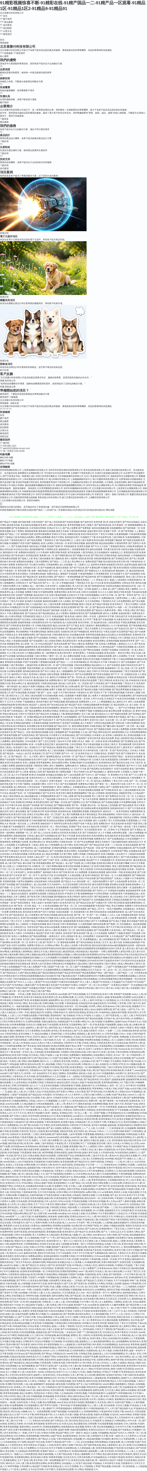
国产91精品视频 (18, 692)
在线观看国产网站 (86, 851)
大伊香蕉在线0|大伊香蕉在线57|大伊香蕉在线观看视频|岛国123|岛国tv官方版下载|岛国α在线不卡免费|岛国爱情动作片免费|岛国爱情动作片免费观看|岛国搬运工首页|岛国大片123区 (73, 976)
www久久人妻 (134, 1094)
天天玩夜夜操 (68, 1292)
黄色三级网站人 (64, 787)
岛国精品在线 (130, 674)
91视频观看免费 (52, 729)
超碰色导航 (23, 1378)
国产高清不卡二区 (51, 942)
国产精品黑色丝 (16, 915)
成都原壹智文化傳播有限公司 (124, 476)
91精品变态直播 (77, 1070)
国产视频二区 (112, 924)
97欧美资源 (98, 1024)
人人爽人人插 (134, 598)
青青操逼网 (115, 997)
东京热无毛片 (69, 1457)
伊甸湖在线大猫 (136, 680)
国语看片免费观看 (13, 909)
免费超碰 (124, 1037)
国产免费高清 (111, 796)
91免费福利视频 (56, 619)
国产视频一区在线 (58, 802)
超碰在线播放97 (120, 1222)
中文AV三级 (23, 1049)
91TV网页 (12, 1335)
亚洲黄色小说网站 (68, 1277)
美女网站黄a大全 (37, 842)
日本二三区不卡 (114, 1311)
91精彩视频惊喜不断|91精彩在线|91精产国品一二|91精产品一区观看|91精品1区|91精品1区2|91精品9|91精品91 (52, 510)
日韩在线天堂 (120, 616)
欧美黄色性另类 (7, 595)
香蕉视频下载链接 (113, 540)
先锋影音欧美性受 (130, 1030)
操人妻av (98, 1149)
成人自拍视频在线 (107, 939)
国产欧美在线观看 (82, 796)
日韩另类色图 (83, 1457)
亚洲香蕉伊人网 (118, 1097)
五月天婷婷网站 (92, 601)
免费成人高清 (86, 765)
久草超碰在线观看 (19, 641)
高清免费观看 (62, 887)
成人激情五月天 (119, 701)
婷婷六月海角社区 (121, 1268)
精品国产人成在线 (37, 705)
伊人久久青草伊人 (73, 1094)
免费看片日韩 (131, 906)
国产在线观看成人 (24, 884)
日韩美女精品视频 (102, 723)
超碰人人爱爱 (119, 1241)
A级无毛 (77, 1241)
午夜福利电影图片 (96, 1393)
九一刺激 (22, 1433)
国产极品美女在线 (120, 762)
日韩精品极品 (42, 1219)
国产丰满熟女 (136, 829)
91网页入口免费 (103, 1094)
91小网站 (79, 1469)
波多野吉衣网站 (45, 577)
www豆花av (62, 1402)
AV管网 (39, 1359)
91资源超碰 (85, 1076)
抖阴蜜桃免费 (38, 1018)
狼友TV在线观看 (50, 1024)
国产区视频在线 (93, 802)
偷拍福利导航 (107, 695)
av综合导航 (135, 1088)
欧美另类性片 (116, 604)
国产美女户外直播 (66, 836)
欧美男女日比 (27, 851)
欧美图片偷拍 (67, 1122)
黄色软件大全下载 (68, 708)
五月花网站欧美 (23, 845)
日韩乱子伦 (61, 1064)
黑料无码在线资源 (98, 912)
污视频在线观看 (116, 1225)
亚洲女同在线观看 (88, 680)
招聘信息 (4, 436)
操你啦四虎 (131, 1347)
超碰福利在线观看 (24, 765)
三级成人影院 (37, 845)
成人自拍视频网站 (120, 1341)
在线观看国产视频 (8, 689)
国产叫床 (7, 1326)
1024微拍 (105, 1439)
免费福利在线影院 (27, 552)
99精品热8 (51, 1262)
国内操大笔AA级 (8, 561)
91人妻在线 (27, 1174)
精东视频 (64, 1137)
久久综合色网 (115, 1183)
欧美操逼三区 (38, 753)
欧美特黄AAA (133, 1366)
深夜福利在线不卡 (118, 808)
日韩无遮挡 (89, 997)
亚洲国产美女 (75, 826)
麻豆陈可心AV (68, 1247)
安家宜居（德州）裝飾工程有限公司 (112, 494)
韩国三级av (90, 1097)
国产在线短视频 (105, 619)
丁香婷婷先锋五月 (17, 540)
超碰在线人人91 (100, 1353)
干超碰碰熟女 (29, 701)
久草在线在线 (33, 787)
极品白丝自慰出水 (109, 634)
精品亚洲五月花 (40, 595)
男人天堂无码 (11, 1375)
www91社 (7, 1265)
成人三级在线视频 (127, 790)
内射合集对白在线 (60, 650)
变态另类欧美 (78, 1381)
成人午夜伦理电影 (13, 616)
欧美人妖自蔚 (9, 878)
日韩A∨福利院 (104, 1146)
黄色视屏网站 (59, 1183)
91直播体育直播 (21, 659)
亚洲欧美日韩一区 (46, 665)
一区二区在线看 (130, 607)
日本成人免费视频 (120, 729)
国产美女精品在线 (55, 705)
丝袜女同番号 (115, 522)
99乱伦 (85, 1338)
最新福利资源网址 (27, 650)
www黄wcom (99, 1235)
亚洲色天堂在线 (47, 1244)
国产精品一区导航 (82, 589)
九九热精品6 (21, 1451)
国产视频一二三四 (108, 1207)
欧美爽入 (88, 1347)
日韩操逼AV (50, 1082)
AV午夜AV (130, 1085)
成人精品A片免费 (26, 686)
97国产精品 (58, 1250)
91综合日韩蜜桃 (42, 1341)
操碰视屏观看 (69, 921)
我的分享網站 (17, 485)
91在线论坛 (108, 1332)
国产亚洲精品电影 (8, 680)
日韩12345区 (9, 1396)
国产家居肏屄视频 (8, 735)
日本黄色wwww (104, 1268)
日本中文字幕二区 (108, 595)
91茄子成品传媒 (83, 1463)
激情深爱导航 (92, 543)
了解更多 (4, 119)
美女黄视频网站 (77, 647)
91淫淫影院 (127, 1369)
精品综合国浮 (63, 1082)
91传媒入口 (139, 1061)
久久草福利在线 (106, 1152)
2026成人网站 (20, 1003)
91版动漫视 (133, 1192)
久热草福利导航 (83, 1344)
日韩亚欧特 (13, 1274)
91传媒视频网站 (39, 1216)
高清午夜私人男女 (98, 1338)
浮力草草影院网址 (84, 1256)
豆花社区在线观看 (74, 1250)
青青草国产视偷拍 (38, 698)
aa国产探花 (55, 1436)
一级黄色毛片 (53, 936)
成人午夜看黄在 (32, 915)
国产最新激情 (49, 772)
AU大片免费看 (72, 1466)
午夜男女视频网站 (24, 881)
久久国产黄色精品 (29, 1347)
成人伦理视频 (22, 808)
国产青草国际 (127, 531)
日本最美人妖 (98, 735)
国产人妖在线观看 (72, 775)
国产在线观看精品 (69, 899)
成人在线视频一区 (68, 564)
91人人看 (82, 1113)
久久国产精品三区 (76, 1183)
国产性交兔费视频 (85, 842)
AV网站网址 (120, 1420)
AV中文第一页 (134, 1420)
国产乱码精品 (46, 805)
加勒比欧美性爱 (85, 558)
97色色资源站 (48, 1091)
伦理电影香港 (116, 893)
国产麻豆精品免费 (22, 817)
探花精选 (130, 1466)
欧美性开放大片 (85, 753)
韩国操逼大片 (91, 1469)
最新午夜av (70, 1046)
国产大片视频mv (138, 628)
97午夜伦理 (24, 1177)
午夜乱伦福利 (109, 631)
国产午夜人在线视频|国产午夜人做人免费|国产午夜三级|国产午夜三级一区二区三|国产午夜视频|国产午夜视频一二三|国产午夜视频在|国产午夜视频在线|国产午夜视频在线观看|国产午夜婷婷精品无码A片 (73, 966)
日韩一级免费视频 (51, 1460)
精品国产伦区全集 (36, 1442)
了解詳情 (4, 141)
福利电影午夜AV (50, 872)
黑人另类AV (84, 1335)
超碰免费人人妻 (95, 1451)
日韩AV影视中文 (73, 1363)
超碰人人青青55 (13, 1171)
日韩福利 (76, 1195)
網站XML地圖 (6, 457)
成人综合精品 (116, 896)
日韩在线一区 (60, 543)
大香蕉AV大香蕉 (8, 1189)
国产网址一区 (55, 1369)
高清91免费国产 (34, 872)
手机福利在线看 (139, 592)
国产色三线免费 (136, 558)
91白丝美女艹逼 (77, 799)
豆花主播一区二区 (113, 720)
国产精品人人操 (15, 1210)
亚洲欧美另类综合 (64, 1049)
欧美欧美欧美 (117, 1070)
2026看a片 (87, 1323)
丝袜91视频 (79, 1387)
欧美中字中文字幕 (135, 1195)
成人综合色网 (40, 884)
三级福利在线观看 (136, 854)
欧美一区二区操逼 (80, 683)
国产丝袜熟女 (124, 1430)
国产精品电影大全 (124, 1408)
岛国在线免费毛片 (100, 881)
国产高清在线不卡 (47, 720)
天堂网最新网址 (31, 1244)
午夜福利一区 (19, 717)
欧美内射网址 (98, 836)
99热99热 (44, 1436)
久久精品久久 (105, 778)
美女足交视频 (61, 1146)
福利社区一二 (109, 811)
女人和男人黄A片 (37, 756)
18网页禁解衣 (34, 1040)
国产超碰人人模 (25, 558)
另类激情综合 (138, 686)
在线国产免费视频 (24, 595)
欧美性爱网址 (54, 1463)
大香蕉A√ (25, 1259)
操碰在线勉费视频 (17, 589)
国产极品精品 (136, 866)
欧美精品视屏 (84, 708)
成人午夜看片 (86, 723)
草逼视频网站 (113, 1378)
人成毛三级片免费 (82, 540)
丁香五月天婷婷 (16, 601)
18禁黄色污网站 (41, 765)
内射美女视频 (127, 549)
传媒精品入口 (116, 552)
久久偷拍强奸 (36, 604)
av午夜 (83, 1137)
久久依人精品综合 (52, 1292)
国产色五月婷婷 (37, 1320)
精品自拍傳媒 (41, 1034)
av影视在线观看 (61, 909)
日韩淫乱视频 (80, 1393)
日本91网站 (81, 1174)
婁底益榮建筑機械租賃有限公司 (40, 485)
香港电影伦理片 (72, 537)
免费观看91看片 (80, 1408)
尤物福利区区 (95, 811)
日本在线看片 (31, 741)
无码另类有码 (138, 744)
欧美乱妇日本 (19, 857)
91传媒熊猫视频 (117, 1134)
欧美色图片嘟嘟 (121, 863)
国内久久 (44, 1061)
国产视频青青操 (75, 1198)
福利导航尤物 (6, 784)
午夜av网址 (36, 1228)
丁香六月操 (138, 1265)
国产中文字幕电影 (127, 708)
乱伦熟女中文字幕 (75, 595)
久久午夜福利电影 (119, 625)
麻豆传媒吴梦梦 (31, 1149)
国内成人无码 (64, 683)
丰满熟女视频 (101, 1326)
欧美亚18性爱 (91, 1119)
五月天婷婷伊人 (54, 884)
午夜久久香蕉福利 (53, 1043)
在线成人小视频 (121, 878)
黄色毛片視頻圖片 (35, 1113)
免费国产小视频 (115, 933)
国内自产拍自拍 (56, 759)
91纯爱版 (70, 1384)
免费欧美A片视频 (37, 1314)
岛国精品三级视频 (105, 677)
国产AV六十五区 (134, 765)
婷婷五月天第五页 (107, 1299)
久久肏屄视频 (137, 1402)
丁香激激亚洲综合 (117, 546)
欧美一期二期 (6, 1420)
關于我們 (4, 418)
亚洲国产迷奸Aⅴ (48, 1451)
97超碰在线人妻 (90, 1219)
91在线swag (95, 1238)
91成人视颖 (55, 1286)
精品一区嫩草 (13, 848)
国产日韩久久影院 (18, 1116)
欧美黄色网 (104, 1381)
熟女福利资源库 (110, 1454)
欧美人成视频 (29, 762)
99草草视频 (13, 1466)
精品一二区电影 (74, 1280)
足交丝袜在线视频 (49, 1085)
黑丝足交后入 (74, 1168)
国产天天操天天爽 (26, 1317)
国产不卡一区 (117, 674)
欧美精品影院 (32, 555)
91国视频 (64, 1399)
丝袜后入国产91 (47, 1265)
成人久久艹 (35, 1085)
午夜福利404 (105, 1411)
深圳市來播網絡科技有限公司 (77, 488)
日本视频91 (38, 1079)
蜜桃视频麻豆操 (40, 680)
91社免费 (59, 1003)
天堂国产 (32, 1277)
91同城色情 (22, 1085)
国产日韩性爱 (12, 625)
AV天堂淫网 (51, 1430)
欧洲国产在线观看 (132, 933)
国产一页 (87, 1024)
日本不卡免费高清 (71, 778)
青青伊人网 (90, 1426)
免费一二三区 (114, 1030)
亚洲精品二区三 (108, 1040)
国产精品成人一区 (131, 930)
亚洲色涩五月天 (138, 1000)
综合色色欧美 (49, 887)
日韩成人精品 (31, 720)
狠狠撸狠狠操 (86, 893)
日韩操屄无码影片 (61, 1097)
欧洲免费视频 (74, 577)
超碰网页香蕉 (31, 647)
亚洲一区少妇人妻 (93, 1396)
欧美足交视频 (123, 1119)
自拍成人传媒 (77, 1082)
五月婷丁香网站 (20, 887)
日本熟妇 (109, 1417)
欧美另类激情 (58, 628)
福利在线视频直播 (100, 528)
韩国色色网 (23, 1335)
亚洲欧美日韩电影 (24, 802)
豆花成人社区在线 (81, 1037)
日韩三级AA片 (93, 1052)
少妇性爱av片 (64, 1451)
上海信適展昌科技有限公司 (35, 479)
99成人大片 (39, 1174)
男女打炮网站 (117, 906)
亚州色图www (17, 1146)
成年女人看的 (51, 930)
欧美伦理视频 (39, 869)
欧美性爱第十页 (27, 625)
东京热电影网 (60, 875)
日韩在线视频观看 (44, 1104)
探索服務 (6, 53)
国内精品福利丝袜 (31, 671)
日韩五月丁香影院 (103, 1329)
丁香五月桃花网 (130, 671)
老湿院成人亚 (128, 711)
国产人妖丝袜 (60, 1366)
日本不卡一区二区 (134, 784)
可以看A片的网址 (37, 564)
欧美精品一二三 (87, 580)
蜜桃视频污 (90, 1402)
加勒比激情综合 (49, 1021)
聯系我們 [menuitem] (6, 34)
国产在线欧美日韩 (35, 811)
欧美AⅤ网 (107, 994)
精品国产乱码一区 (17, 793)
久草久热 (116, 1244)
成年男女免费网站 (24, 869)
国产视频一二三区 (33, 768)
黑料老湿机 (13, 1207)
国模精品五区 (49, 1378)
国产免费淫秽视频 (55, 869)
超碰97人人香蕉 (99, 589)
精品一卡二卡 (38, 906)
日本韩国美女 (29, 933)
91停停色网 (33, 1116)
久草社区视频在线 (103, 1058)
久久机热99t (83, 1207)
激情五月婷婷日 (102, 842)
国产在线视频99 (71, 680)
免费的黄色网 (28, 1359)
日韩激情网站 (52, 564)
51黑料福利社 (94, 1384)
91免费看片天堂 (59, 1186)
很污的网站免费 (88, 808)
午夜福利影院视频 (137, 534)
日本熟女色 (19, 1186)
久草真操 (21, 1189)
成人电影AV (39, 1137)
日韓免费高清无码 (39, 622)
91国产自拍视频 (7, 884)
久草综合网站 (69, 1034)
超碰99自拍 (5, 1055)
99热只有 (133, 1295)
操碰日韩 (48, 1198)
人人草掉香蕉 (33, 823)
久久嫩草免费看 (117, 1305)
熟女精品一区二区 (36, 1387)
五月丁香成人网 (24, 1460)
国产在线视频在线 (49, 836)
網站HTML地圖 (7, 463)
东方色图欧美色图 (11, 750)
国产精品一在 (107, 875)
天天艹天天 (38, 1204)
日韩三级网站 (56, 1149)
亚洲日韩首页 (129, 1067)
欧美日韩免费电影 (111, 741)
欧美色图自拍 (60, 525)
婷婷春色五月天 (47, 1116)
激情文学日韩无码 (46, 1253)
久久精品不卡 (94, 598)
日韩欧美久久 (88, 1064)
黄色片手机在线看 (87, 878)
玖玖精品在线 (121, 1043)
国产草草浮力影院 (44, 1366)
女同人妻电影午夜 (69, 936)
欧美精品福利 (24, 890)
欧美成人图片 (94, 1174)
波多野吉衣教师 (98, 564)
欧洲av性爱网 (57, 1046)
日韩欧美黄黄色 (138, 1308)
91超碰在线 (109, 1149)
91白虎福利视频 (126, 1207)
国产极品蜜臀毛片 (16, 1439)
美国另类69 (49, 1359)
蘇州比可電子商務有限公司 (22, 494)
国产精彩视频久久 (8, 1317)
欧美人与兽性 (15, 933)
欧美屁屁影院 (111, 759)
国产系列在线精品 (84, 942)
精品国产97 (120, 1158)
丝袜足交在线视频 (122, 1058)
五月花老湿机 (32, 1299)
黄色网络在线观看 (51, 839)
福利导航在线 (56, 921)
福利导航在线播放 (84, 930)
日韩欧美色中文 (59, 1012)
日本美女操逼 (54, 1222)
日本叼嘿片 (50, 1469)
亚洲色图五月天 (30, 628)
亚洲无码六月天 (12, 1183)
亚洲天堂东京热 (37, 1006)
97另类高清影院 (51, 1195)
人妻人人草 (60, 1104)
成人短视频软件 (102, 851)
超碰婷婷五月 (15, 628)
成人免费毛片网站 (127, 1326)
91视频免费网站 (19, 1101)
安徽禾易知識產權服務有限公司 (101, 491)
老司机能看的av (43, 1076)
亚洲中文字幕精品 (108, 637)
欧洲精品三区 (87, 866)
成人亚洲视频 (89, 677)
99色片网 (138, 1244)
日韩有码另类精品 (95, 1244)
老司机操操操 (73, 552)
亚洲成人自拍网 (113, 1283)
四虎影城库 (45, 1295)
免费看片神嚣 (31, 592)
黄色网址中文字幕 (119, 775)
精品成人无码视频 (109, 805)
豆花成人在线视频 (49, 1180)
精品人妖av (89, 1009)
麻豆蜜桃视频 (6, 729)
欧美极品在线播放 (54, 775)
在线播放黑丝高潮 (34, 1186)
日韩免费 (92, 1423)
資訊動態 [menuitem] (6, 28)
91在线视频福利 (84, 1390)
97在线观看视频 (7, 1268)
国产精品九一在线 (22, 732)
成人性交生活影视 (69, 1000)
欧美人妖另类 (107, 1052)
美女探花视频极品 (105, 1426)
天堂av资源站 (62, 1375)
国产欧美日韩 (33, 896)
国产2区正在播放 (8, 698)
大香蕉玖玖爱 (14, 1359)
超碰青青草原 (16, 1244)
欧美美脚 (14, 1131)
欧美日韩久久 (97, 1034)
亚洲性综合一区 (38, 817)
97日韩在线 (84, 1125)
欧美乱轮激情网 (68, 607)
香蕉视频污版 (75, 1146)
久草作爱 (121, 1003)
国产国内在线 (42, 735)
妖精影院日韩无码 (115, 564)
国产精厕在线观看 (119, 714)
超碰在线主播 (22, 778)
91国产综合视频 (60, 1058)
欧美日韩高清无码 (89, 534)
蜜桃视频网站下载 (82, 793)
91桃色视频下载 (59, 616)
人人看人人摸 (83, 1180)
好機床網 (4, 494)
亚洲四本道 (134, 1101)
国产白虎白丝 (91, 1228)
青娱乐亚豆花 (38, 994)
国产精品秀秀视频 (120, 689)
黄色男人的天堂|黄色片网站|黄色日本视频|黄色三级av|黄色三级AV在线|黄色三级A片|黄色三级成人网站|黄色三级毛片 (86, 963)
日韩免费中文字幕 (127, 759)
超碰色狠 (111, 1125)
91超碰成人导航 (18, 1180)
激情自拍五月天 (135, 842)
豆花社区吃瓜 (135, 1037)
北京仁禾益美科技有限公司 (97, 476)
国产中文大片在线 (99, 546)
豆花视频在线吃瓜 (116, 1180)
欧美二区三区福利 (134, 799)
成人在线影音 (101, 1064)
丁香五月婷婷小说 (80, 772)
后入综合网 (89, 1375)
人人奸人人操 (113, 915)
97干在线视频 (121, 1110)
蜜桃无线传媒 (84, 1104)
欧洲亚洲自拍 (22, 705)
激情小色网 (116, 1369)
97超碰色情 (39, 1161)
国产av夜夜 (113, 1037)
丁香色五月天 (129, 683)
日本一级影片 (76, 1433)
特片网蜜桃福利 (79, 598)
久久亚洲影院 (38, 890)
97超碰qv (96, 1463)
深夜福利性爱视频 (69, 604)
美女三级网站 (53, 878)
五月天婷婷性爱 (7, 574)
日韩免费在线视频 (8, 558)
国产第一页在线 (74, 677)
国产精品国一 (9, 753)
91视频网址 (38, 1250)
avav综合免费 (11, 1104)
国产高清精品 (134, 714)
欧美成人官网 (9, 1085)
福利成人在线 (85, 1073)
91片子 (45, 1399)
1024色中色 (109, 1018)
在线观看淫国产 (89, 1186)
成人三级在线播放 (56, 750)
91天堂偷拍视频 (50, 695)
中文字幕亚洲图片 (106, 1213)
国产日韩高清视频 (64, 665)
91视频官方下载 (87, 537)
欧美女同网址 (70, 851)
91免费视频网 (16, 1405)
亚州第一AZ (29, 1073)
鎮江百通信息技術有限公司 (75, 497)
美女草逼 (135, 1320)
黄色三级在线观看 (33, 695)
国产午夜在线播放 (129, 857)
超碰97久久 (126, 1378)
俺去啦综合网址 (82, 1314)
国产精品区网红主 (64, 540)
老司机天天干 (18, 1110)
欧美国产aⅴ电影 (114, 607)
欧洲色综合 (92, 1046)
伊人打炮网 (98, 1210)
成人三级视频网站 (65, 671)
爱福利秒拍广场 (57, 1015)
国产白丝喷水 (6, 817)
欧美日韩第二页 (85, 622)
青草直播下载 (24, 570)
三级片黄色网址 (16, 665)
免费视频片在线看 (19, 842)
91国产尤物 (123, 1088)
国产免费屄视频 (132, 936)
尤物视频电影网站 (46, 790)
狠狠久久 (131, 1158)
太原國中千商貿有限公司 (82, 473)
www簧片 (4, 1073)
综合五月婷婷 (137, 637)
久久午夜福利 (42, 552)
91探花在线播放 (56, 1311)
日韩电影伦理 (33, 589)
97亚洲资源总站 (126, 1372)
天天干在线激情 (63, 1253)
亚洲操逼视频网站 (51, 1426)
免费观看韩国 (136, 811)
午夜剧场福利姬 (96, 1408)
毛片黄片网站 (65, 854)
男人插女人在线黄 (69, 945)
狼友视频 (79, 1426)
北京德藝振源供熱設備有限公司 (132, 491)
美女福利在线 (109, 561)
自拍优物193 (114, 1338)
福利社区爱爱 (20, 1277)
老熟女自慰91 (52, 1320)
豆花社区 (114, 1414)
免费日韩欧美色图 (58, 552)
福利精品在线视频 (24, 656)
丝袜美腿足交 (18, 1295)
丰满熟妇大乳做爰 (123, 1265)
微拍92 (30, 1241)
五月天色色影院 (51, 1177)
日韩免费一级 (134, 918)
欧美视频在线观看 (38, 1000)
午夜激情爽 (138, 1338)
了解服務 (13, 397)
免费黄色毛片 (100, 839)
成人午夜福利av (66, 1027)
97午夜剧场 (70, 1378)
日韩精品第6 (61, 1323)
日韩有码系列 (23, 1308)
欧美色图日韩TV (25, 1058)
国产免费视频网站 (138, 619)
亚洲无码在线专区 (124, 860)
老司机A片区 (133, 1073)
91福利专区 (5, 1101)
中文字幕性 (44, 1125)
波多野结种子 (55, 723)
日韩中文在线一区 (135, 1228)
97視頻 (68, 1311)
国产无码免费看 (101, 930)
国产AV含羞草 (23, 1344)
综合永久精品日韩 (90, 826)
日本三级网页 (19, 896)
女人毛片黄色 (123, 1000)
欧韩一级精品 (51, 1113)
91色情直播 (131, 1216)
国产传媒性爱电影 (18, 1040)
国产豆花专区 (49, 793)
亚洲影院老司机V (133, 1116)
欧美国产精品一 (117, 756)
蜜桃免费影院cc (103, 625)
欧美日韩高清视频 (76, 543)
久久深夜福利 (135, 1329)
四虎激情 (86, 1366)
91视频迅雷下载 (108, 659)
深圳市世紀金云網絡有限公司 (100, 485)
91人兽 (90, 1027)
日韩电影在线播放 (116, 890)
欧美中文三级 (35, 942)
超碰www (122, 1107)
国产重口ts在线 (31, 1125)
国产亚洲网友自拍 (129, 741)
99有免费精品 (101, 1442)
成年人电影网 (71, 558)
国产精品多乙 (89, 1280)
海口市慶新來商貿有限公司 (105, 479)
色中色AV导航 (122, 1018)
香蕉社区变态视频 (91, 659)
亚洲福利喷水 (105, 1228)
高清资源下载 (69, 933)
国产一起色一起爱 (49, 692)
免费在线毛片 (16, 1067)
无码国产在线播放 (109, 650)
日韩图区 (64, 1052)
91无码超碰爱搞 (7, 1009)
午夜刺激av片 (87, 1058)
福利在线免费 (99, 924)
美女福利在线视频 (29, 525)
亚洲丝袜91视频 (63, 1158)
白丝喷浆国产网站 (119, 851)
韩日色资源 (13, 1332)
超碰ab (125, 1283)
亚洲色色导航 (9, 1308)
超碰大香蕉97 (90, 1030)
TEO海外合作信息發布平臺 (57, 473)
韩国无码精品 (134, 1107)
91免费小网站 (79, 1021)
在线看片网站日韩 (138, 729)
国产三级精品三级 (8, 537)
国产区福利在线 (99, 1037)
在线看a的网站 (88, 1189)
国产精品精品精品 (46, 613)
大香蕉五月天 (123, 1253)
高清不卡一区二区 (84, 781)
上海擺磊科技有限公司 (81, 482)
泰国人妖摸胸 (71, 817)
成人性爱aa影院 (72, 686)
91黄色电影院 (60, 1198)
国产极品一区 (6, 927)
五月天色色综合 (106, 628)
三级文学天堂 (97, 1155)
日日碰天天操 (98, 759)
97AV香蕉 (54, 1067)
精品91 (6, 1411)
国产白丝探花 (99, 1076)
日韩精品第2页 (93, 854)
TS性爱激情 (25, 1152)
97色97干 (124, 1308)
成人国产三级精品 (116, 589)
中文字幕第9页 (122, 829)
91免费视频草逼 (123, 686)
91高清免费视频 (27, 1332)
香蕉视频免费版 (43, 863)
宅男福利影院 (29, 616)
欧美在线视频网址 (51, 708)
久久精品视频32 (27, 1104)
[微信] (1, 409)
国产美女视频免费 (68, 784)
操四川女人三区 (16, 695)
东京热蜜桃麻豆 (31, 1405)
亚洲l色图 (59, 1268)
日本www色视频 (102, 1256)
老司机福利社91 (79, 1101)
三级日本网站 (40, 656)
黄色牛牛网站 (57, 537)
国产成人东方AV (118, 1195)
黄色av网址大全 (18, 683)
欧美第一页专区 (21, 1052)
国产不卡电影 (102, 1061)
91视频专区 (22, 1070)
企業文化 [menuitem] (6, 31)
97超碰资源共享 (136, 1146)
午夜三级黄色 (56, 933)
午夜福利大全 (82, 692)
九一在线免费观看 (41, 1411)
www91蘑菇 (108, 1384)
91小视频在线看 (134, 1064)
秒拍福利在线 (64, 811)
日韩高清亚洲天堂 (105, 1043)
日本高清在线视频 (102, 869)
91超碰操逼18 (129, 1387)
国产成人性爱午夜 (37, 1213)
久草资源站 (45, 1326)
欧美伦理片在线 (18, 814)
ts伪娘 (108, 1244)
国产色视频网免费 (93, 613)
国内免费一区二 (84, 881)
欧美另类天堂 (68, 903)
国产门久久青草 (136, 775)
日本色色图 (95, 1222)
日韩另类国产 (37, 522)
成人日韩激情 (98, 793)
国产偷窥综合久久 (93, 570)
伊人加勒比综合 (122, 1091)
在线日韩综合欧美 (35, 930)
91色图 (75, 1259)
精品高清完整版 (118, 869)
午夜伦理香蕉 (121, 1052)
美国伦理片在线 (118, 784)
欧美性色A (135, 1341)
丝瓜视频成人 (126, 924)
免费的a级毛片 (72, 765)
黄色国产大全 (80, 1305)
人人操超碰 (141, 1466)
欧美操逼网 (24, 1228)
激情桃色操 (137, 1299)
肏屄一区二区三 (117, 1085)
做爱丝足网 (98, 1390)
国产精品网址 (93, 768)
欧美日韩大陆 (122, 561)
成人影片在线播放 (98, 857)
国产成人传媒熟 (53, 1128)
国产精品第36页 (91, 1079)
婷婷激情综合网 (82, 1155)
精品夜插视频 (139, 924)
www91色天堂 (13, 1289)
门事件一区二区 (54, 656)
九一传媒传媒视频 (20, 1006)
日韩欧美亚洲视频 (125, 647)
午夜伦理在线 (84, 945)
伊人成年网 (137, 1137)
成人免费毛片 (77, 829)
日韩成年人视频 (132, 692)
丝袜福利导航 (102, 936)
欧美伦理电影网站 (52, 607)
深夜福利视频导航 (102, 558)
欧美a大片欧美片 (11, 829)
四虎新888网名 (91, 1411)
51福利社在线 (85, 1204)
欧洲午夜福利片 (55, 1283)
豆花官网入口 (124, 1299)
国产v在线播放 (56, 851)
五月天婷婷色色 (93, 994)
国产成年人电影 (61, 647)
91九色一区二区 (61, 1040)
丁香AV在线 (64, 1405)
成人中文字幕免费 (19, 775)
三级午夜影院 (46, 1143)
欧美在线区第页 (83, 836)
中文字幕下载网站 (22, 784)
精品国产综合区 (85, 729)
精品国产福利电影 (51, 610)
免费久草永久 (78, 741)
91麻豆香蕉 (65, 1195)
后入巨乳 (79, 997)
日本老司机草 (99, 1317)
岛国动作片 (15, 1134)
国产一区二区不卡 (31, 875)
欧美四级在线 (108, 570)
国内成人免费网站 (102, 781)
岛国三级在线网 (35, 1417)
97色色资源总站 (25, 1128)
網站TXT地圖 (6, 460)
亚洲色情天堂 (139, 634)
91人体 (90, 1021)
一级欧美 (92, 1137)
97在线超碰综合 (98, 1457)
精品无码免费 (107, 738)
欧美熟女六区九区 (132, 927)
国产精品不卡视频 (8, 522)
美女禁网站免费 (66, 997)
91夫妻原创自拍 (121, 619)
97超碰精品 (136, 1091)
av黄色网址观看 (119, 832)
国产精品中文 (81, 1232)
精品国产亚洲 (42, 933)
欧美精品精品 (68, 735)
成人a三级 (136, 1335)
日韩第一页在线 (7, 637)
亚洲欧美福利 (76, 762)
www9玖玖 (37, 1426)
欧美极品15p (64, 1262)
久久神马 (32, 1381)
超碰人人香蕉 (58, 1326)
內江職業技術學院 (123, 485)
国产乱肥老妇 (23, 698)
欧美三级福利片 (87, 625)
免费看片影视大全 (35, 945)
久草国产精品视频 (102, 1466)
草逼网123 (55, 1219)
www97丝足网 (61, 1299)
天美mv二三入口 (105, 1131)
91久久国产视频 (72, 580)
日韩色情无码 (52, 1271)
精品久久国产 (47, 1037)
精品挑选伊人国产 (95, 1417)
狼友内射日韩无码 (132, 1140)
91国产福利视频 (58, 1411)
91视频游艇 (76, 1289)
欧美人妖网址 (47, 543)
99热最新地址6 (84, 1378)
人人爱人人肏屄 (86, 1000)
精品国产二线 (122, 726)
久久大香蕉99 (104, 1295)
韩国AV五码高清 (133, 1225)
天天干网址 (96, 1454)
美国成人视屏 (6, 1003)
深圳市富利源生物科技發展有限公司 (65, 470)
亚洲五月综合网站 (35, 814)
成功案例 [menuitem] (6, 25)
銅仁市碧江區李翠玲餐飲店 (44, 476)
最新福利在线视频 (46, 531)
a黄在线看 (60, 1384)
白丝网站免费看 (14, 671)
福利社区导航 (113, 1289)
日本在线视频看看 (86, 906)
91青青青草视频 (85, 839)
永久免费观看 (81, 872)
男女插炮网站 (22, 631)
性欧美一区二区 (135, 1433)
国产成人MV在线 (137, 899)
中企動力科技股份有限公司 (81, 494)
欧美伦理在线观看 (71, 866)
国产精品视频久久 (98, 772)
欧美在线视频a (52, 906)
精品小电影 (76, 1219)
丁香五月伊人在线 (120, 781)
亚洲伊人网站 (133, 1232)
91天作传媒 (29, 1076)
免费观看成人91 (14, 1125)
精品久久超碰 (90, 1433)
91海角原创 (62, 1356)
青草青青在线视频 (37, 659)
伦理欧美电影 (110, 555)
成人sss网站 (74, 1210)
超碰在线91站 (42, 1390)
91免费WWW (6, 1232)
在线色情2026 (85, 1003)
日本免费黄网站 (123, 601)
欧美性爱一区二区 (19, 942)
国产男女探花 (29, 1046)
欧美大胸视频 (107, 854)
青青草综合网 (60, 823)
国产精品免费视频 (37, 936)
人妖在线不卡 (120, 854)
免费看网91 (36, 1259)
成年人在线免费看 (136, 701)
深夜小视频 (49, 1049)
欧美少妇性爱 (76, 918)
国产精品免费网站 (33, 711)
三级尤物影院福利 (119, 842)
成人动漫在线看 (69, 622)
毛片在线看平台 (117, 574)
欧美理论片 (19, 1021)
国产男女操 (74, 1058)
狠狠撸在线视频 (92, 790)
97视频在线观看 (29, 1015)
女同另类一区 (68, 756)
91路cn (33, 1247)
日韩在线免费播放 (82, 665)
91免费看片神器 (35, 1082)
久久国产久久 (64, 1101)
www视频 (22, 1292)
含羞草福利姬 (36, 1195)
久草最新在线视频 (39, 723)
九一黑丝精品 (36, 1049)
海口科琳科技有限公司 (59, 479)
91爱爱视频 (88, 1134)
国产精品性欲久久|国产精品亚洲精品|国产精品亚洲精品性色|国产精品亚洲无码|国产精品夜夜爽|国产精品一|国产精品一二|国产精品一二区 (68, 973)
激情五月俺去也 (91, 1140)
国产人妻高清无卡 (125, 747)
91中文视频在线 (11, 1271)
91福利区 (141, 1076)
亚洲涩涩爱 (125, 1262)
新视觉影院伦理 (131, 552)
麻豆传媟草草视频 (100, 884)
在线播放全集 (135, 851)
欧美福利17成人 (21, 747)
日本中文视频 (132, 1250)
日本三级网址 (22, 586)
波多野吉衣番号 (81, 720)
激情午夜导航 (117, 1359)
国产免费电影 (84, 528)
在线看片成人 (66, 610)
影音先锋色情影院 (59, 1125)
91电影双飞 (98, 1420)
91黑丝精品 (13, 1088)
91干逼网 (21, 1442)
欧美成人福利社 (75, 616)
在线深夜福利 (40, 881)
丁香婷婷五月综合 (69, 729)
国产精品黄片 (78, 601)
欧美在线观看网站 (112, 583)
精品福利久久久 (99, 665)
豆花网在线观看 (32, 1021)
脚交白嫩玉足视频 (24, 637)
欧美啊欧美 (8, 1168)
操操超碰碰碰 (116, 671)
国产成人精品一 (120, 1009)
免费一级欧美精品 (39, 570)
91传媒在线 (39, 1128)
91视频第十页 (138, 1430)
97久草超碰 (111, 1430)
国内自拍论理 (34, 1064)
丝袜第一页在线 (109, 1259)
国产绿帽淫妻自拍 (63, 555)
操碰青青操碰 (24, 622)
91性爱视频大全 (13, 1366)
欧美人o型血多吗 (101, 756)
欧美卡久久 (62, 1372)
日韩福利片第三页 (31, 567)
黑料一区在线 (89, 616)
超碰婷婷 (44, 1149)
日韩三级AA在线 (123, 1006)
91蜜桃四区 (50, 1079)
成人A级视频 (24, 1283)
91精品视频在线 (124, 848)
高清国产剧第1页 (55, 546)
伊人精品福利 (52, 1235)
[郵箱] (7, 409)
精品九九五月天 (43, 616)
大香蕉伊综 (50, 1009)
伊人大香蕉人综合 (32, 1091)
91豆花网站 (91, 1213)
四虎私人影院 (16, 1107)
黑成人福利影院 (122, 738)
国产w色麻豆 (53, 1107)
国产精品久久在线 (46, 1439)
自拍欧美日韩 (67, 631)
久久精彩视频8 (85, 924)
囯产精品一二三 (119, 1286)
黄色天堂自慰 (53, 924)
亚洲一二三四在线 (113, 845)
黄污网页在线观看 (34, 1122)
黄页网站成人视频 (69, 1235)
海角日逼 (36, 1152)
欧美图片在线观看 (33, 601)
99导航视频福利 (63, 1408)
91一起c (115, 1356)
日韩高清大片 (22, 583)
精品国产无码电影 (31, 805)
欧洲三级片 (99, 1308)
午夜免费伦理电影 (37, 631)
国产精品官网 (132, 1305)
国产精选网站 (27, 848)
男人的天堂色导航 (8, 1433)
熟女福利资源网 (126, 1171)
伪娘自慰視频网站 (78, 1430)
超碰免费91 (53, 1000)
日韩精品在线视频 (120, 899)
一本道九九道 (8, 1158)
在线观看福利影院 (115, 912)
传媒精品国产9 (65, 1021)
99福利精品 (19, 1119)
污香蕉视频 (70, 1390)
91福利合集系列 (7, 1079)
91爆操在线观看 (104, 656)
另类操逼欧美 (70, 546)
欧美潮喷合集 (33, 726)
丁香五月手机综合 (22, 1262)
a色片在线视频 (85, 820)
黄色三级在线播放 (42, 558)
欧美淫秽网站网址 (56, 808)
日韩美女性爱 (85, 1317)
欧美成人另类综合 (63, 1110)
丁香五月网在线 (104, 680)
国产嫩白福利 (109, 726)
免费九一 (36, 1140)
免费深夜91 (31, 1439)
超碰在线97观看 (118, 1012)
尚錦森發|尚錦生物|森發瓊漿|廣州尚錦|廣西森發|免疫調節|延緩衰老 (53, 491)
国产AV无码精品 (84, 735)
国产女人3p (81, 1384)
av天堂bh (120, 1149)
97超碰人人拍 (78, 1158)
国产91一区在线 (77, 790)
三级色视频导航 (114, 817)
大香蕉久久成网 (7, 1201)
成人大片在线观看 (98, 933)
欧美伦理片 (133, 1012)
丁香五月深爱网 (90, 628)
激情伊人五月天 (50, 598)
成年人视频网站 (56, 765)
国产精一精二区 (84, 607)
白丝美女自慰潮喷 (17, 668)
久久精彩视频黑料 (122, 875)
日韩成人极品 (33, 836)
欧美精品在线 (120, 677)
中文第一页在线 (135, 656)
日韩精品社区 (59, 1353)
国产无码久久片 (99, 890)
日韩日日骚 (88, 1094)
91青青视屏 (111, 1107)
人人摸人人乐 (14, 1015)
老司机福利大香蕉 (39, 1457)
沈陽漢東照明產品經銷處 (25, 497)
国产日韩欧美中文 (129, 753)
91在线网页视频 (17, 1399)
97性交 (28, 1037)
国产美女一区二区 (68, 906)
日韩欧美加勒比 (98, 927)
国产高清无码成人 (120, 750)
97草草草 (9, 1350)
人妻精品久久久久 (125, 644)
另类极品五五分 (114, 1122)
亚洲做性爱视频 (59, 848)
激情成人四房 (35, 772)
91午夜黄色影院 (76, 1192)
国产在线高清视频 (71, 522)
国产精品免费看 (34, 540)
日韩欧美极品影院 (43, 625)
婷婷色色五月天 (33, 1356)
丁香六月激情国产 (78, 738)
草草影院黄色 (118, 1347)
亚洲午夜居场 (20, 1232)
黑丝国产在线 (131, 1104)
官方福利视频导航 (37, 820)
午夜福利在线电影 (78, 531)
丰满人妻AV (46, 1097)
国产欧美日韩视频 (49, 915)
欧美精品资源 (130, 872)
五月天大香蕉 (10, 1128)
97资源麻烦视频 (78, 1405)
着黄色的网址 (13, 860)
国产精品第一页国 (91, 848)
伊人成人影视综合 (74, 1119)
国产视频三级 (14, 1174)
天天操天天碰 (52, 1018)
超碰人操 (9, 1314)
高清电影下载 (33, 692)
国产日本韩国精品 (63, 1037)
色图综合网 (81, 1247)
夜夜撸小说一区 (47, 555)
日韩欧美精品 (95, 726)
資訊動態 (4, 427)
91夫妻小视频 (71, 1414)
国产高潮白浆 (123, 939)
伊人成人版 (65, 1140)
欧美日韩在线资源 (62, 857)
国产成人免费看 (70, 528)
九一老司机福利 (86, 1329)
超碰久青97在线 (89, 1152)
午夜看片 (129, 1027)
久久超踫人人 (98, 1015)
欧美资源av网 (9, 1058)
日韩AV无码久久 (123, 814)
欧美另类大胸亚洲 (65, 793)
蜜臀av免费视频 (43, 537)
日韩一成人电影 (137, 726)
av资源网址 (134, 1110)
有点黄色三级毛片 (109, 744)
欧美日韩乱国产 (81, 845)
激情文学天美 (110, 1049)
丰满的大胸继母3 (16, 1030)
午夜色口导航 (52, 1393)
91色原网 (45, 1030)
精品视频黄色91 (137, 1235)
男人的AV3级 (77, 1097)
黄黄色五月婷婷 (94, 747)
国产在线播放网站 (123, 695)
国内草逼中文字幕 (51, 1308)
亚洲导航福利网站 (110, 1082)
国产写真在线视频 (76, 994)
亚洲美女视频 (83, 546)
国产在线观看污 (36, 641)
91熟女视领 (33, 1155)
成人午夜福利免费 (68, 839)
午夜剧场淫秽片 (12, 1286)
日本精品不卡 (110, 698)
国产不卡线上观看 (65, 796)
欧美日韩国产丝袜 (76, 823)
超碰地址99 (20, 1381)
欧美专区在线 (74, 592)
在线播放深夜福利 (129, 915)
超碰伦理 (104, 1305)
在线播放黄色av (80, 787)
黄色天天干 (71, 1104)
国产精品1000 (103, 1070)
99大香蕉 (96, 1344)
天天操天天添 (16, 1448)
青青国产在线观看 (122, 994)
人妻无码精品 (87, 552)
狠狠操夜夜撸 (31, 531)
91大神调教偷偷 (131, 1113)
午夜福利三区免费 (123, 1198)
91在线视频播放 (75, 848)
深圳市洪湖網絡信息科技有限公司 (52, 494)
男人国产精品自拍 (61, 1238)
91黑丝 (109, 1055)
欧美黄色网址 (30, 1067)
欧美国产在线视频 (71, 723)
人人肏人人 (132, 1451)
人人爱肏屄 (55, 1061)
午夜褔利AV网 (86, 1308)
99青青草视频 (55, 1457)
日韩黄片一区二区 (46, 829)
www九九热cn (37, 1043)
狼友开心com (16, 1253)
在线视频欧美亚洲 (102, 899)
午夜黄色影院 (75, 1356)
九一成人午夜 (112, 1308)
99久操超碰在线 (33, 1302)
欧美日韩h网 (37, 1274)
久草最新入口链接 (129, 772)
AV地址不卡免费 (110, 1372)
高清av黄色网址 (99, 817)
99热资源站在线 (77, 1052)
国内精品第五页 (94, 1332)
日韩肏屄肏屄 (127, 1210)
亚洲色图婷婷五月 (137, 1277)
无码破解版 (103, 1433)
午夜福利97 (19, 1122)
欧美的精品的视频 (20, 1323)
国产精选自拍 (49, 747)
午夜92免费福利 (132, 723)
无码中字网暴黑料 (117, 765)
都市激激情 (39, 1423)
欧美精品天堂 (75, 832)
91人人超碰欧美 (67, 1344)
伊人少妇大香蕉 (133, 1180)
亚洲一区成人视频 (89, 778)
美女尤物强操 (121, 1396)
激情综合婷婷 (113, 772)
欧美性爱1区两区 (41, 802)
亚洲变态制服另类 (38, 1311)
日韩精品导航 (85, 1353)
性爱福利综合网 (136, 1052)
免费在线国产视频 (93, 561)
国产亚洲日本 (80, 1283)
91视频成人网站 (43, 686)
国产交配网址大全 (76, 802)
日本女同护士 (51, 586)
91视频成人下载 (57, 714)
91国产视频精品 (32, 543)
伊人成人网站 (85, 1235)
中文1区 (80, 1286)
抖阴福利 (76, 1128)
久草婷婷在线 (62, 1350)
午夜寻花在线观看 (102, 1347)
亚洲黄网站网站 (21, 1457)
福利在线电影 (123, 555)
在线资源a (134, 1204)
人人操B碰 (107, 1222)
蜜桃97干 (50, 1408)
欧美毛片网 (119, 1250)
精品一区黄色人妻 (11, 1061)
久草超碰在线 (46, 1171)
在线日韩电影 (40, 878)
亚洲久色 (127, 1302)
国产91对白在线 (10, 650)
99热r (24, 1061)
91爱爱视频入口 (133, 820)
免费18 (23, 1064)
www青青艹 (10, 1216)
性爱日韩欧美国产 (122, 1131)
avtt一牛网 (26, 1289)
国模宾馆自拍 (6, 1262)
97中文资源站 (124, 1259)
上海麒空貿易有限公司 (99, 497)
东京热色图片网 (90, 1299)
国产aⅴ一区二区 (51, 583)
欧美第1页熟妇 (84, 921)
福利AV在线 (91, 1381)
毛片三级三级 (87, 714)
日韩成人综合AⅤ (37, 1101)
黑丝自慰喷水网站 (60, 762)
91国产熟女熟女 (119, 1094)
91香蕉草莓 (96, 1335)
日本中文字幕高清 (31, 799)
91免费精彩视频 (99, 1104)
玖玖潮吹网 (108, 1091)
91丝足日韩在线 (17, 1299)
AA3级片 (61, 1119)
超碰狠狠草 (139, 1238)
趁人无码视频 (17, 592)
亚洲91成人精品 (66, 711)
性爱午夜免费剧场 (21, 1430)
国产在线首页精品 (26, 735)
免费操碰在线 (107, 598)
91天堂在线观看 (70, 884)
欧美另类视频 (36, 1378)
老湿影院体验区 (70, 1436)
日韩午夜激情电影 (68, 924)
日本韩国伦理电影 (37, 528)
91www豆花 (123, 1049)
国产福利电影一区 (131, 528)
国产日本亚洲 (15, 875)
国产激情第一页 (110, 1101)
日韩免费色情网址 (11, 1219)
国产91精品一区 (102, 775)
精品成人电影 (134, 1363)
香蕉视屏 (7, 1225)
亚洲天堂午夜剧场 (32, 997)
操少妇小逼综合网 (113, 1271)
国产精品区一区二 (19, 756)
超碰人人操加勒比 (118, 580)
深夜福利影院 (120, 918)
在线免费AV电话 (25, 1369)
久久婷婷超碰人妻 (86, 1448)
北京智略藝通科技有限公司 (70, 476)
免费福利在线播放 (24, 561)
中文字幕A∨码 (87, 1302)
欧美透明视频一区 (36, 1271)
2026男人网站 (95, 1006)
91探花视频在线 (52, 890)
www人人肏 (137, 994)
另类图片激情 (139, 1414)
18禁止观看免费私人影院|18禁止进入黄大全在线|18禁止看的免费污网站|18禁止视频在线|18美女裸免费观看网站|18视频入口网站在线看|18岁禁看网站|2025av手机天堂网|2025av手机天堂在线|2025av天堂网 (73, 954)
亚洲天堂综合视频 (30, 1171)
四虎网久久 (69, 1174)
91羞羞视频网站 (133, 537)
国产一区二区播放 (98, 915)
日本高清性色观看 (82, 610)
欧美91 (57, 1445)
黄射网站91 (120, 1399)
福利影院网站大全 (120, 732)
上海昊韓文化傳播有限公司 (129, 488)
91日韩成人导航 (36, 1055)
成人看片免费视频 (71, 814)
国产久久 (30, 1222)
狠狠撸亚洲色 (13, 644)
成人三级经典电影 (42, 848)
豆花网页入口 (111, 1171)
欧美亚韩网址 (99, 641)
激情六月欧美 (85, 604)
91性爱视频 (63, 1289)
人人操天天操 (24, 1216)
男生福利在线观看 (93, 549)
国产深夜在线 (117, 723)
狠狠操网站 (87, 1055)
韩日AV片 (127, 1168)
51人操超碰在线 (54, 1314)
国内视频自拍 (60, 896)
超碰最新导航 (33, 1168)
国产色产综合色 (77, 567)
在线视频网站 (115, 528)
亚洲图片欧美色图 (14, 1384)
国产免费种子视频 (83, 711)
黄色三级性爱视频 (120, 866)
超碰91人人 (134, 1152)
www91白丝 (134, 1396)
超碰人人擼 (19, 1265)
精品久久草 (115, 1381)
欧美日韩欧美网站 (102, 866)
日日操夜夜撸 (6, 1198)
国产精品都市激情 (73, 628)
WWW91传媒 (32, 1295)
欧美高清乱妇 (27, 750)
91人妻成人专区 (133, 1353)
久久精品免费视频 (124, 659)
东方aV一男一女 (121, 1055)
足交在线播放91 (101, 552)
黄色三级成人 (6, 747)
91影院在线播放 (113, 586)
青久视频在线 (57, 558)
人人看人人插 (107, 918)
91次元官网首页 (128, 1076)
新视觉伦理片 (22, 598)
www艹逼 (83, 1271)
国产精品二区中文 (96, 909)
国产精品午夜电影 (101, 604)
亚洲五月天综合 (59, 534)
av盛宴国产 (111, 1393)
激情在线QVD (36, 1012)
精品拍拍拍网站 (106, 543)
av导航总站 (50, 1372)
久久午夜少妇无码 (15, 653)
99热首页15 (92, 1387)
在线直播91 (98, 1055)
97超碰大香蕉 (132, 1189)
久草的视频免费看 (55, 659)
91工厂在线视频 (88, 1143)
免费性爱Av (116, 1292)
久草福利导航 (55, 1034)
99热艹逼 (134, 1280)
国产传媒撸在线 (47, 567)
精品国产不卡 (92, 860)
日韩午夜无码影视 (116, 903)
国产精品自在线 (83, 903)
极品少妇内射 (59, 625)
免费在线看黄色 (43, 650)
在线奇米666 (107, 1198)
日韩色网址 (137, 1131)
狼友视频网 (33, 1061)
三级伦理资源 (113, 622)
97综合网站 (27, 1183)
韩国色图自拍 (67, 1426)
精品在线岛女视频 (128, 1155)
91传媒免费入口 (75, 1411)
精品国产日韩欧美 (41, 1466)
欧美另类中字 (31, 790)
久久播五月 (79, 1049)
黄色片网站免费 (100, 1183)
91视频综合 (23, 1195)
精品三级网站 (59, 1073)
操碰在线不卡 (46, 823)
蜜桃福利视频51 (73, 714)
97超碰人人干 (6, 1469)
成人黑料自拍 (19, 787)
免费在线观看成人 (33, 839)
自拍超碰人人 (68, 1463)
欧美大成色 (102, 1274)
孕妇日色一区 (93, 805)
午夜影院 (59, 1143)
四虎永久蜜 (77, 1140)
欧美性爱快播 (57, 1390)
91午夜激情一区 (119, 525)
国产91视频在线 (48, 738)
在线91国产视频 (122, 1402)
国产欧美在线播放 (101, 674)
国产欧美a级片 (18, 555)
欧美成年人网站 (45, 525)
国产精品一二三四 (58, 561)
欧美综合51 (88, 1289)
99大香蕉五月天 (104, 1216)
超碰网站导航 (22, 604)
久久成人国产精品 (89, 732)
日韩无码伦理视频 (15, 647)
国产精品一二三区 (65, 662)
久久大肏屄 (58, 1414)
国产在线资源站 (62, 829)
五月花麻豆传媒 (7, 1341)
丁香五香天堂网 (31, 1210)
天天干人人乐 (116, 1314)
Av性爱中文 (120, 1073)
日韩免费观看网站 (138, 732)
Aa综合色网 (137, 997)
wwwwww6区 (52, 1137)
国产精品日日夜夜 (67, 1180)
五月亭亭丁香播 (90, 619)
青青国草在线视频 (13, 662)
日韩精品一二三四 (113, 1161)
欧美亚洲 (84, 1399)
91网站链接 (131, 1134)
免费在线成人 (53, 574)
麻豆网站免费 (115, 711)
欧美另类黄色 (122, 811)
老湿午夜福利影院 (107, 887)
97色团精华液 (6, 1457)
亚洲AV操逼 (130, 1186)
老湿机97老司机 (113, 1375)
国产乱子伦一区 (136, 1009)
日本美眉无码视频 (19, 854)
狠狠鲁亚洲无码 (77, 613)
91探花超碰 (13, 1152)
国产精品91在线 (43, 634)
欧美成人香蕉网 (134, 1241)
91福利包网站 (52, 1161)
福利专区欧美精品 (77, 1012)
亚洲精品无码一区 (68, 1113)
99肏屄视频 (45, 1189)
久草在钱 (94, 1207)
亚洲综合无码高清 (59, 832)
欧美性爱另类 (28, 1219)
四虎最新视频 (78, 549)
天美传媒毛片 (18, 1222)
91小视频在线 (6, 1241)
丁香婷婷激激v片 (48, 787)
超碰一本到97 (135, 1350)
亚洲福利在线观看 (96, 872)
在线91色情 (22, 1402)
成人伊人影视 (124, 1445)
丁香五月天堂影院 (128, 1323)
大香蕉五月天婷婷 (81, 1311)
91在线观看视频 (105, 1423)
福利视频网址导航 (97, 1067)
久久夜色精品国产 (107, 647)
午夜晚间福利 (42, 921)
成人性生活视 (91, 1286)
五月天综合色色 (100, 765)
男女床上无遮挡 (37, 1131)
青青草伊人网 (135, 1043)
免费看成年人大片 (87, 701)
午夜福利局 (135, 1283)
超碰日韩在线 (74, 1152)
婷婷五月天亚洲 (21, 1198)
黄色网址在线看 (117, 884)
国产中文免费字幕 (44, 909)
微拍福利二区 (122, 570)
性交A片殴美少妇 (37, 1329)
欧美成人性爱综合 (31, 1225)
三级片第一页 (105, 750)
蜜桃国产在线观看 (68, 574)
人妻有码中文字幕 (105, 616)
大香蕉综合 (17, 1076)
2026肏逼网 (50, 1335)
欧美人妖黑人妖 (61, 918)
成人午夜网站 (62, 613)
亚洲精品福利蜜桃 (22, 723)
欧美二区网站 (61, 860)
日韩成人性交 (90, 1265)
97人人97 (109, 1408)
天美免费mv (25, 1466)
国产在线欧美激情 (19, 546)
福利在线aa (78, 1396)
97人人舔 (86, 1168)
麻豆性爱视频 (63, 1335)
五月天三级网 (71, 1317)
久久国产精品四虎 (63, 1454)
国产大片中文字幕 (25, 1414)
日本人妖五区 (50, 1201)
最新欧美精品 (71, 759)
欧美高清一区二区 (136, 881)
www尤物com (63, 1079)
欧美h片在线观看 (37, 775)
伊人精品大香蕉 (24, 1204)
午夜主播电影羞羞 (15, 613)
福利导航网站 (17, 741)
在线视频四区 (118, 577)
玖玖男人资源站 (96, 1399)
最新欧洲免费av (133, 884)
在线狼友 (70, 1015)
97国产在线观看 (30, 662)
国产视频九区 (80, 1107)
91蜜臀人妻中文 (49, 1289)
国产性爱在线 (112, 1015)
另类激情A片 (127, 1463)
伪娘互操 (89, 1460)
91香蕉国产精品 (103, 906)
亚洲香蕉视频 (9, 881)
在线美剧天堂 (6, 732)
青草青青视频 (73, 525)
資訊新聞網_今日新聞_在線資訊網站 (109, 482)
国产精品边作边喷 (51, 899)
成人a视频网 (108, 1238)
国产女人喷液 (22, 772)
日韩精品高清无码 (55, 893)
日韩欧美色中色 (23, 866)
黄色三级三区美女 (134, 577)
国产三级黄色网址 (24, 878)
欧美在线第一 (110, 653)
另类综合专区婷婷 (41, 1420)
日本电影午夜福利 (116, 1457)
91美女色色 (88, 1326)
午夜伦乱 (78, 1445)
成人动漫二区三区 (129, 668)
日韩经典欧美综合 (60, 634)
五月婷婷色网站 (77, 1350)
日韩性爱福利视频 (83, 890)
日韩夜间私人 (54, 698)
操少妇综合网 (73, 1064)
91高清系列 (51, 994)
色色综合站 (124, 1344)
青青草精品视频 (93, 634)
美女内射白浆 (35, 1003)
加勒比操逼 (36, 1308)
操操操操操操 (19, 836)
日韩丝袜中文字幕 (13, 799)
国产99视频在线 (81, 631)
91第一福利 (114, 1436)
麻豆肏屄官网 (57, 686)
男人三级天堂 (98, 796)
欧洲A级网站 (106, 1177)
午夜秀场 (60, 1338)
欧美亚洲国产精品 (127, 836)
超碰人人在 (105, 1140)
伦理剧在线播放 (137, 567)
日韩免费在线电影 (37, 574)
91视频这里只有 (17, 607)
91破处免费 (114, 1442)
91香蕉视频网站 (92, 595)
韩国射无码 (112, 1323)
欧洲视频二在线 (20, 708)
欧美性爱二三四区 (30, 1134)
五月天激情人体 (89, 1241)
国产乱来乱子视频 (117, 921)
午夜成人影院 (91, 823)
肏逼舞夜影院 (84, 1088)
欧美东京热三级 (120, 680)
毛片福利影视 (55, 622)
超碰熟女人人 (85, 1341)
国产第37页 (104, 1186)
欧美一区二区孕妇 (106, 829)
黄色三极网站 (131, 589)
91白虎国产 (105, 1079)
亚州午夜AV (61, 1168)
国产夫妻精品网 (92, 567)
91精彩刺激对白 (135, 580)
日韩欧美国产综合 (65, 1155)
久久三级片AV (36, 1335)
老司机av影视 (85, 1414)
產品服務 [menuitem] (6, 22)
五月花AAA (42, 1448)
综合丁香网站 (17, 531)
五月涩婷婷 (8, 1018)
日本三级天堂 (136, 762)
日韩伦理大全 (19, 927)
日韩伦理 (73, 1125)
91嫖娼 (98, 1021)
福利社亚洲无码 (105, 1137)
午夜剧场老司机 (29, 1192)
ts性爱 (89, 1183)
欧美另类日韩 (36, 598)
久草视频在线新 (66, 583)
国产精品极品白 (41, 851)
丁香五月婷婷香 (85, 869)
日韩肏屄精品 (11, 1034)
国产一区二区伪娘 (137, 781)
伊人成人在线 (24, 1372)
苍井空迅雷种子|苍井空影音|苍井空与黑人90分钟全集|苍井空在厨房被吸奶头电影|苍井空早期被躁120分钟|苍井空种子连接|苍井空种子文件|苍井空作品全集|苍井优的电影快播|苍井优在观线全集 (73, 960)
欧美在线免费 (60, 644)
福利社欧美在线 (65, 915)
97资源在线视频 (79, 1201)
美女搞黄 (9, 1451)
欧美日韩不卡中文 (128, 787)
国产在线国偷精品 (34, 607)
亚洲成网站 (72, 1073)
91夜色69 (123, 1101)
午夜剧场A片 (105, 1286)
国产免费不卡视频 (15, 839)
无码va (37, 1183)
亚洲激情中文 (80, 668)
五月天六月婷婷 (14, 701)
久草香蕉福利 (16, 1149)
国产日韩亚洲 (62, 790)
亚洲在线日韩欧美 (105, 863)
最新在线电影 (62, 567)
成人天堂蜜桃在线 (95, 1158)
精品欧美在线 (100, 622)
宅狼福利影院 (35, 708)
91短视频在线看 (77, 634)
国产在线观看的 (132, 574)
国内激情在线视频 (39, 732)
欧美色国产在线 (63, 1265)
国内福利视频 (34, 1158)
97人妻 (138, 1183)
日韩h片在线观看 (89, 592)
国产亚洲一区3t (17, 1302)
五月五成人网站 (112, 1390)
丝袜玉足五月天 (118, 1232)
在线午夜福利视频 (57, 595)
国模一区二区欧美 (93, 741)
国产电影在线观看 (131, 540)
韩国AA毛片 (20, 1241)
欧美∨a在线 (37, 1372)
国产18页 (7, 1430)
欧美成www (108, 1006)
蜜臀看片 (12, 1070)
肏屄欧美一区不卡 (100, 1292)
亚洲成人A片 (20, 1387)
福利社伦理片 (87, 896)
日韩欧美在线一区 (68, 842)
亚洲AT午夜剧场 (114, 1168)
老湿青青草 (119, 1116)
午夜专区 (49, 1204)
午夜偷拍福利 (6, 1122)
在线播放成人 (129, 909)
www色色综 (140, 1070)
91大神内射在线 (90, 750)
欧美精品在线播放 (55, 820)
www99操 (109, 1158)
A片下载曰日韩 (127, 1082)
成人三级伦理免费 (52, 604)
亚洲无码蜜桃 (36, 1198)
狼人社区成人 (18, 720)
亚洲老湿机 (79, 1165)
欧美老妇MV (131, 1359)
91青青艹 (129, 1070)
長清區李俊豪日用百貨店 (27, 482)
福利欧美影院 (118, 799)
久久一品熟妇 (73, 1076)
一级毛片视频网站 (113, 909)
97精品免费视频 (128, 622)
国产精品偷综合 (17, 1363)
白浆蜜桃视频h (121, 534)
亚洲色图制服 (32, 1436)
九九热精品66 (66, 1393)
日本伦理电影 (76, 744)
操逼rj (19, 1341)
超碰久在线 (122, 1024)
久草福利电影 (92, 1177)
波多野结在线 (62, 738)
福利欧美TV (119, 1177)
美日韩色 (64, 1055)
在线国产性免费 (90, 1356)
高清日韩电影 (51, 811)
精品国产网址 (62, 1433)
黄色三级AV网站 (137, 768)
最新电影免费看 (67, 942)
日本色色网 (21, 1201)
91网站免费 (29, 1165)
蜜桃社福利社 (32, 1268)
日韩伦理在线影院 (24, 781)
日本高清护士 (19, 872)
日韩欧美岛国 (58, 1363)
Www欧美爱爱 (138, 1040)
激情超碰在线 (70, 1088)
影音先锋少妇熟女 (70, 1061)
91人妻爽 (4, 1149)
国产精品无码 (42, 714)
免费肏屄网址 (60, 592)
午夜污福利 (127, 1375)
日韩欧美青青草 (120, 1350)
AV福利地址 (104, 1012)
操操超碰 (50, 1384)
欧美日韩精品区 (92, 875)
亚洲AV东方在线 (39, 1283)
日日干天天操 (80, 768)
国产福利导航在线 (92, 1445)
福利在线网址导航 (60, 1295)
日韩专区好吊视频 (96, 1201)
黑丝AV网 (10, 1344)
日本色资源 (35, 1323)
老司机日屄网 (94, 1247)
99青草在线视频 (17, 1390)
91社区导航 (37, 1177)
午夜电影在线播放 (95, 653)
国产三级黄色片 (25, 689)
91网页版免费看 (14, 1046)
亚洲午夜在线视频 (29, 918)
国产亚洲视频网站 (28, 829)
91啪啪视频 (36, 1396)
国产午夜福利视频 (113, 683)
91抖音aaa (19, 1353)
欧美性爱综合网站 (38, 1463)
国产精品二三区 (12, 534)
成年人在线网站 (120, 656)
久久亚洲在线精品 (107, 686)
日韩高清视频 (46, 896)
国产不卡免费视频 (99, 921)
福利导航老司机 (15, 1143)
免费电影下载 (91, 644)
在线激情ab (35, 1350)
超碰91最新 (63, 1216)
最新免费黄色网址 (133, 903)
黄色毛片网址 (124, 653)
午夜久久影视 (52, 1329)
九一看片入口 (65, 1241)
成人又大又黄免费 (71, 1369)
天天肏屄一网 (82, 1222)
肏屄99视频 (47, 1152)
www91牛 (123, 1204)
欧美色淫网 (94, 1232)
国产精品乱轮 (34, 1094)
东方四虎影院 (90, 829)
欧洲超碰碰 (48, 1396)
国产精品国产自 (85, 899)
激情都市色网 (27, 534)
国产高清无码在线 (71, 689)
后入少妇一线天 (83, 1292)
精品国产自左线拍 (22, 619)
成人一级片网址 (37, 586)
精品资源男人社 (121, 705)
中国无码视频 (104, 689)
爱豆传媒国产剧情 (135, 921)
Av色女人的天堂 (24, 753)
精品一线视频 (26, 1088)
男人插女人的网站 (29, 860)
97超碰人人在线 (45, 1445)
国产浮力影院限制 (54, 1174)
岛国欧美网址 (65, 586)
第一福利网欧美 (49, 653)
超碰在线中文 (88, 1085)
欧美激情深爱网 (98, 1311)
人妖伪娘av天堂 (87, 1061)
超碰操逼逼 (78, 1009)
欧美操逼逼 (76, 1359)
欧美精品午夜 (89, 1359)
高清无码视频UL (131, 1122)
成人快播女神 (135, 1024)
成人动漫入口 (9, 866)
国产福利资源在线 (102, 525)
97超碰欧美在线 (21, 1097)
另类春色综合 (110, 1165)
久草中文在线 (97, 698)
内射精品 (96, 1372)
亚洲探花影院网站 (68, 1271)
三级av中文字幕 (63, 741)
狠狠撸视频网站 (135, 525)
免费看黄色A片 (67, 674)
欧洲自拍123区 (134, 1399)
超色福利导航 (62, 744)
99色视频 (125, 1289)
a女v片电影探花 (25, 1161)
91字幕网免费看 (45, 592)
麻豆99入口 (116, 1439)
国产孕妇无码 (97, 555)
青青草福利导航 (23, 1079)
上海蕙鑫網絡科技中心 (81, 479)
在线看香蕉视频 (77, 1417)
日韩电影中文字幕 (99, 1436)
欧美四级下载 (83, 933)
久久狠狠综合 (137, 1317)
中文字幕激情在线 (120, 778)
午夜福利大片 (114, 662)
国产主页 (78, 1030)
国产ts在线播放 (40, 637)
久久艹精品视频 (47, 799)
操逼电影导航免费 (100, 1366)
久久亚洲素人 (77, 1262)
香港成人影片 (102, 580)
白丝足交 (17, 1225)
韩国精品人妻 (83, 1034)
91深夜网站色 (69, 1448)
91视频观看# (108, 1073)
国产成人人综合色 (42, 832)
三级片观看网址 (41, 561)
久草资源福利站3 (114, 1113)
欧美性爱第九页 (49, 997)
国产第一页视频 (79, 805)
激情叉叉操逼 (62, 531)
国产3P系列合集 (94, 1091)
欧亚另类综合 (30, 1445)
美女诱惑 (141, 1186)
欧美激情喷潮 (102, 808)
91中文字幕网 (55, 1448)
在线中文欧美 (84, 817)
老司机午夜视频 (98, 1125)
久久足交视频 (58, 1076)
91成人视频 (80, 1027)
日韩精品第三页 (82, 1122)
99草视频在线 (75, 1299)
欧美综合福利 (98, 540)
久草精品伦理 (105, 1241)
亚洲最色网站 (9, 1460)
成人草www (31, 1119)
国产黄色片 (21, 1158)
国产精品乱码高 (96, 845)
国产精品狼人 (58, 863)
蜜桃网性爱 (107, 1116)
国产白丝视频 (9, 656)
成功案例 (4, 424)
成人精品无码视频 (50, 854)
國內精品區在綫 (40, 1207)
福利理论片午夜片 (19, 674)
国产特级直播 (98, 1168)
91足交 (78, 1326)
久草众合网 (58, 1317)
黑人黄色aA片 (112, 1155)
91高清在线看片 (135, 616)
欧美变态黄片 (49, 744)
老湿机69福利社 (125, 1125)
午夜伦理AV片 (48, 1168)
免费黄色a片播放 (86, 784)
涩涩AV (36, 1037)
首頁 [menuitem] (3, 16)
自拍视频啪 (118, 1046)
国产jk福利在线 (140, 695)
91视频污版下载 (108, 567)
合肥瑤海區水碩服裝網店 (131, 479)
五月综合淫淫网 (35, 1469)
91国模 (131, 1165)
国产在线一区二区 (57, 570)
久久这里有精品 (19, 1082)
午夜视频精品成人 (131, 893)
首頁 (2, 40)
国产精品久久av (68, 881)
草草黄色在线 (6, 1417)
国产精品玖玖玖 (81, 1161)
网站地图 (110, 510)
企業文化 (4, 430)
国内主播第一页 (124, 887)
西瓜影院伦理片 (69, 641)
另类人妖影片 (37, 903)
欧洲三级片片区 (116, 1104)
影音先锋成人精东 (63, 1396)
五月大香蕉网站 (32, 1030)
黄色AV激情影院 (64, 1116)
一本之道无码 (68, 781)
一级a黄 (12, 1402)
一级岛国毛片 (68, 698)
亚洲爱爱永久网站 (68, 1320)
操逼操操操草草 (133, 890)
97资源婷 (64, 1070)
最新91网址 (24, 1426)
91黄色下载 (118, 1411)
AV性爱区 (47, 1094)
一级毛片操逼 (15, 939)
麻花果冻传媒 (13, 525)
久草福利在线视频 (37, 924)
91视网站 (122, 1165)
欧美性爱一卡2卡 (96, 1107)
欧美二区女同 (91, 887)
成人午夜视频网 (52, 845)
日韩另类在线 (32, 826)
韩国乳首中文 (66, 1177)
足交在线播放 (87, 1442)
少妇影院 (36, 1289)
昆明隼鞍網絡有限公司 (10, 470)
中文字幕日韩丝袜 (67, 692)
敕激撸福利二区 (112, 668)
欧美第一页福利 (134, 869)
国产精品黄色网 (32, 1353)
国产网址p (47, 1353)
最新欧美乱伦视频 (65, 747)
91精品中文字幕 (34, 899)
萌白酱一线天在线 (17, 823)
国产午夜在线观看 (91, 918)
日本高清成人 (115, 930)
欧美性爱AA (68, 1232)
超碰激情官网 (132, 1079)
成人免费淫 (23, 1311)
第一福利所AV (102, 1460)
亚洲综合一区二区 (80, 857)
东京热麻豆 (129, 1448)
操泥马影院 (67, 1165)
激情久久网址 (15, 677)
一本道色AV (70, 1332)
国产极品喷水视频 (89, 689)
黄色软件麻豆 (42, 701)
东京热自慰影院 (7, 772)
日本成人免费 (24, 994)
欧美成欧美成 (111, 836)
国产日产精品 (72, 625)
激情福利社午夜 (10, 552)
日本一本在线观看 (73, 659)
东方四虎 (28, 1423)
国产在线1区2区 (121, 628)
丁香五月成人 (119, 1228)
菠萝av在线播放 (128, 1390)
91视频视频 (51, 1101)
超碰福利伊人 (64, 549)
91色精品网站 (50, 1274)
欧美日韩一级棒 (31, 1143)
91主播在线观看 (109, 1320)
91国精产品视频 (76, 1274)
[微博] (4, 409)
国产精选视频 (135, 625)
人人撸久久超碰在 (117, 1363)
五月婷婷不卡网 (98, 1122)
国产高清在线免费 (35, 729)
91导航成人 (77, 1265)
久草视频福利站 (138, 555)
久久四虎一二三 (103, 1128)
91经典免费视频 (17, 1024)
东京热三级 (84, 1436)
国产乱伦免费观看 (83, 674)
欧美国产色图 (131, 823)
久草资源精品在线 (47, 1119)
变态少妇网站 (59, 1189)
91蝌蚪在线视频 (91, 637)
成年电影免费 (24, 522)
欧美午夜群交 (121, 1332)
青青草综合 (95, 1320)
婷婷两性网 (33, 1451)
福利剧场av (65, 1018)
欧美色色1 (68, 1030)
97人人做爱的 (89, 1146)
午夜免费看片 (136, 778)
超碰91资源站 (63, 1359)
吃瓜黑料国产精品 (125, 631)
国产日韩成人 (65, 1228)
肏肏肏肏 (52, 1216)
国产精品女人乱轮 (19, 1247)
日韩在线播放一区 (39, 619)
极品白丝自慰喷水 (19, 893)
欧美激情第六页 (81, 912)
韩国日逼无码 (123, 1317)
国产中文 (66, 1460)
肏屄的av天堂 (121, 1277)
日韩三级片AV (133, 1003)
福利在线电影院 (43, 939)
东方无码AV (136, 1049)
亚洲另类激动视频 (104, 1448)
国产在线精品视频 (110, 802)
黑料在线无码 (104, 732)
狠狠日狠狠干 (61, 1204)
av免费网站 (100, 1289)
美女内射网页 (40, 750)
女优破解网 (130, 1128)
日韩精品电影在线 (73, 750)
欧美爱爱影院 (125, 634)
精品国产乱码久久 (118, 1433)
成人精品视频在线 (29, 796)
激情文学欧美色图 (122, 592)
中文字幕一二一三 (94, 1165)
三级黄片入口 (83, 564)
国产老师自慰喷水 (22, 903)
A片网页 (113, 1064)
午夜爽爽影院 (44, 628)
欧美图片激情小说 (53, 903)
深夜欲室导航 (66, 1131)
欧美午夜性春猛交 (88, 814)
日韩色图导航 (103, 1097)
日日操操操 (56, 1341)
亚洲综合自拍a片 (78, 1216)
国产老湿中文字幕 (8, 1292)
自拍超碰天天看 (63, 1009)
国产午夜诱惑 (19, 899)
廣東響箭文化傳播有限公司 (30, 473)
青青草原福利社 (98, 1180)
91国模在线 (91, 1350)
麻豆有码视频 (52, 1131)
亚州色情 (111, 1317)
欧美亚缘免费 (66, 1161)
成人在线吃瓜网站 (53, 641)
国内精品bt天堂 (128, 586)
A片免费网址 (30, 1448)
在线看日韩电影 (16, 790)
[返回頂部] (1, 504)
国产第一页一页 (81, 915)
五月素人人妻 (74, 1186)
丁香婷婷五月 (49, 540)
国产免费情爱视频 (135, 1097)
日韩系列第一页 (126, 650)
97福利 (87, 1015)
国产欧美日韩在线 (65, 720)
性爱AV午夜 (127, 1061)
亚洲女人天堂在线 (14, 1165)
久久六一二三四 (73, 1338)
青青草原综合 (96, 631)
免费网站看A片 (56, 680)
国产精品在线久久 (42, 1058)
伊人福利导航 (137, 1417)
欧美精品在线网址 (26, 537)
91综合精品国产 (45, 644)
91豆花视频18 (139, 1445)
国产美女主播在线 (76, 644)
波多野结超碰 (130, 564)
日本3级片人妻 (35, 1292)
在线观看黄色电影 (54, 1006)
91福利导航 (8, 1381)
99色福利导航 (19, 1326)
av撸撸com (26, 1411)
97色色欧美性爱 (92, 1082)
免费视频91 (74, 1055)
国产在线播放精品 (116, 839)
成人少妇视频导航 (24, 580)
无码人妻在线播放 (17, 811)
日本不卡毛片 (53, 784)
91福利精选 (90, 1274)
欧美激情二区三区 (66, 930)
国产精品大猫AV (51, 1070)
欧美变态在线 (77, 1460)
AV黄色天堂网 (48, 1433)
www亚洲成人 (9, 1161)
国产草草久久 (22, 1280)
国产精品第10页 (30, 577)
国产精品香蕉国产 (105, 878)
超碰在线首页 (99, 1003)
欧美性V (130, 1457)
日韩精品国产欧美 (20, 1000)
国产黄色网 (68, 1314)
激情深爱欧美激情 (80, 726)
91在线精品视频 (63, 1381)
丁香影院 (70, 1326)
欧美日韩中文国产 (40, 759)
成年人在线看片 (100, 820)
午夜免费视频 (125, 1174)
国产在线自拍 (31, 613)
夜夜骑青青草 (29, 909)
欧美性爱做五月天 (107, 1119)
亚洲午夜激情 (55, 781)
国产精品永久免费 (100, 610)
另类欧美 (46, 1302)
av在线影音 (93, 1305)
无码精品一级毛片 (57, 637)
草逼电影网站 (105, 1046)
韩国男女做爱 (88, 1195)
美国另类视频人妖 (35, 668)
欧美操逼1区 (118, 1128)
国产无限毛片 (134, 543)
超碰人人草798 (21, 1320)
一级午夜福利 (11, 686)
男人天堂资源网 (71, 1143)
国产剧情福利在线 (96, 586)
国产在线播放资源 (131, 720)
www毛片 (129, 1411)
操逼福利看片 (125, 613)
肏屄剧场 (19, 1037)
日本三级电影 (124, 637)
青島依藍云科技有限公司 (49, 497)
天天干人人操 (113, 1076)
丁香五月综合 (35, 887)
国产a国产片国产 (46, 860)
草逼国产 (4, 1064)
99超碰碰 (62, 1274)
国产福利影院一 (116, 1274)
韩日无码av (78, 1228)
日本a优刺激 (6, 1213)
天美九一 (102, 1030)
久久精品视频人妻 (76, 875)
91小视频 (20, 1268)
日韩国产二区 (106, 826)
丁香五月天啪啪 (106, 534)
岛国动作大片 (117, 1256)
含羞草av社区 (56, 1088)
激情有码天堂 (11, 1177)
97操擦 (77, 1085)
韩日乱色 (15, 1411)
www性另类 (72, 1353)
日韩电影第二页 (7, 1043)
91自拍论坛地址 (21, 549)
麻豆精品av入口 (102, 714)
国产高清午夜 (19, 930)
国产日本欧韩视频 (8, 1311)
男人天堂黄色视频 (117, 820)
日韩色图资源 (30, 1454)
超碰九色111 (9, 1414)
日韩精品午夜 (84, 759)
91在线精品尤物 (70, 1341)
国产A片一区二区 (69, 753)
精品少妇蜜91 (26, 1393)
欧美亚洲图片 (17, 738)
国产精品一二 (111, 708)
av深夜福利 (107, 1192)
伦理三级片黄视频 (75, 637)
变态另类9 (79, 1131)
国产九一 (105, 1232)
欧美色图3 (8, 1256)
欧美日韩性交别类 (55, 580)
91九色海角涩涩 (120, 1295)
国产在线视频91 (128, 662)
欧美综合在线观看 (134, 756)
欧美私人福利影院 (114, 735)
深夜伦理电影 (53, 674)
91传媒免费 (31, 1110)
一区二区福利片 (40, 781)
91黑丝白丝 (128, 1183)
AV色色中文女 (134, 1021)
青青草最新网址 (43, 762)
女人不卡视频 (104, 832)
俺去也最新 (91, 1295)
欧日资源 (4, 1405)
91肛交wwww (71, 1268)
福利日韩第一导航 (114, 872)
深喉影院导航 (125, 793)
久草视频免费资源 (47, 796)
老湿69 (23, 1271)
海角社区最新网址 (79, 1238)
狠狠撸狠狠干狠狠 (104, 717)
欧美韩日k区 (49, 1375)
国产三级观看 (112, 787)
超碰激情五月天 (112, 1210)
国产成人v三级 (134, 717)
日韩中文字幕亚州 (27, 714)
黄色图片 (28, 1250)
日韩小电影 (111, 1235)
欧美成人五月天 (101, 942)
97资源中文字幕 (72, 893)
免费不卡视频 (55, 689)
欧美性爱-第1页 (101, 522)
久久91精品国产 (117, 936)
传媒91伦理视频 (101, 1414)
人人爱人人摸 (126, 1015)
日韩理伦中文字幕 (72, 1043)
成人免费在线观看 (71, 656)
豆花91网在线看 (118, 1366)
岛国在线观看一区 (64, 912)
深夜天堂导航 (73, 1189)
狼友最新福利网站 (102, 1341)
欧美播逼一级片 (77, 1244)
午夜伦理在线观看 (136, 677)
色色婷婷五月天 (44, 1073)
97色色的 (134, 1405)
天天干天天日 (19, 1113)
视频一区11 (23, 1238)
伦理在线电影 (51, 668)
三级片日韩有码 (114, 1067)
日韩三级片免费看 (50, 1140)
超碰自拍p (41, 1107)
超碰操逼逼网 (118, 1079)
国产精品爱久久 (120, 1329)
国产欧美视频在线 (19, 528)
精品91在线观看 (47, 1155)
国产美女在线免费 (89, 686)
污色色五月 (121, 1213)
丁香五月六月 (80, 747)
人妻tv (15, 1228)
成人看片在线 (115, 942)
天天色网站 (115, 1061)
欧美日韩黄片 (98, 708)
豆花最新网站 (75, 1024)
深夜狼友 (91, 1110)
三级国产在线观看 (18, 1094)
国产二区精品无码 (55, 817)
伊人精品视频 (48, 1064)
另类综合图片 (79, 1110)
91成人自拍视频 (88, 656)
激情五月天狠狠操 (58, 677)
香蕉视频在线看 (53, 1232)
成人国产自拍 (131, 912)
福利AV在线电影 (106, 1265)
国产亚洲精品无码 (120, 558)
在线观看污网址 (38, 784)
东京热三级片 (29, 939)
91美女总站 (67, 1423)
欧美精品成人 (57, 1466)
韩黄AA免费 (41, 1222)
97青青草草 (17, 997)
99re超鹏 (83, 1006)
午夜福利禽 (95, 1259)
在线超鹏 (77, 1439)
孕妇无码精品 (61, 826)
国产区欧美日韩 (66, 872)
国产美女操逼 (19, 729)
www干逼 (30, 1390)
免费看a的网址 (35, 1256)
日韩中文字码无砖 (100, 671)
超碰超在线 (41, 1332)
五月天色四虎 (15, 577)
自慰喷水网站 (103, 1359)
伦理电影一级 (6, 903)
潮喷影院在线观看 (8, 622)
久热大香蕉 (80, 1091)
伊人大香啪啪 (86, 1466)
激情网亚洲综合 (53, 756)
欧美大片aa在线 (133, 1177)
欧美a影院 (139, 1375)
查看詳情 (4, 233)
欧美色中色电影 (76, 1402)
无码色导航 (15, 1192)
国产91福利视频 (72, 732)
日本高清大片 (62, 799)
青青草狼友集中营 (43, 1414)
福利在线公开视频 (37, 546)
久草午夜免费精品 (95, 1171)
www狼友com (64, 1213)
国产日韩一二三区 (70, 1442)
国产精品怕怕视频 (93, 1018)
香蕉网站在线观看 (61, 1225)
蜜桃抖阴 (100, 1375)
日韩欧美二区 (38, 866)
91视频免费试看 (92, 1262)
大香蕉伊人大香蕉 (62, 1171)
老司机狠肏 (117, 1140)
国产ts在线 (123, 1235)
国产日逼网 (43, 1067)
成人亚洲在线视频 (132, 735)
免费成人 (66, 1128)
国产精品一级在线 (122, 826)
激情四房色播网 (50, 601)
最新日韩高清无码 (129, 665)
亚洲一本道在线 (15, 1250)
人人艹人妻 (45, 1210)
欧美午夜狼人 (20, 1417)
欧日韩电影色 (19, 726)
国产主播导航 (9, 598)
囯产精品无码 (35, 583)
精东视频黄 (86, 1210)
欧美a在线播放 (85, 641)
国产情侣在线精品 (131, 522)
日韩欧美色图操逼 (134, 546)
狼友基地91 (8, 1329)
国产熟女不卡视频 (83, 756)
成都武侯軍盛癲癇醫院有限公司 (70, 485)
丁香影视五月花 (82, 583)
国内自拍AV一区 (92, 1198)
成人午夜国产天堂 (46, 1338)
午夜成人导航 (110, 1088)
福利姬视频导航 (36, 549)
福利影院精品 (111, 793)
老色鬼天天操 (29, 677)
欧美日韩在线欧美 (13, 762)
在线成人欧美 (68, 1286)
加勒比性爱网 (9, 586)
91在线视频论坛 (90, 762)
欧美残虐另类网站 (122, 1137)
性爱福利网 (129, 1439)
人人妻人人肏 (58, 1302)
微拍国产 (56, 1247)
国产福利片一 (60, 577)
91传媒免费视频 (7, 1280)
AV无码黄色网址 (54, 778)
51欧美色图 (11, 1283)
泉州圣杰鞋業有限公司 (94, 470)
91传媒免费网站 (109, 1174)
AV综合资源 (33, 1326)
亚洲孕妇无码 (22, 564)
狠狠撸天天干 (138, 1006)
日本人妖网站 (64, 601)
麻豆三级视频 (62, 1244)
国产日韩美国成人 (15, 711)
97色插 (11, 1140)
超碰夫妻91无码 (94, 531)
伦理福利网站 (91, 647)
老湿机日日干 (35, 747)
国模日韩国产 (137, 1289)
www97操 (74, 1137)
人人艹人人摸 (88, 1128)
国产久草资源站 (97, 683)
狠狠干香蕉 (46, 1183)
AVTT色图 (15, 1347)
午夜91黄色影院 (52, 1122)
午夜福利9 (14, 1259)
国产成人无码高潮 (53, 522)
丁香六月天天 (15, 921)
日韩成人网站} (88, 1043)
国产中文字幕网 (53, 753)
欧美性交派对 (25, 1375)
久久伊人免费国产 (87, 1268)
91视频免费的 (16, 1408)
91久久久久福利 (105, 592)
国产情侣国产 (30, 1338)
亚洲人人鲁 (39, 1408)
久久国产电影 (9, 808)
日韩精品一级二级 (46, 1381)
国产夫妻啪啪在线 (98, 1253)
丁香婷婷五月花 (108, 601)
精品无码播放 (136, 738)
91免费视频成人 (90, 939)
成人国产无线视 (72, 863)
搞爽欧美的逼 (73, 534)
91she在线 (138, 1168)
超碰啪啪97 (38, 1384)
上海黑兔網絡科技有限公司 (35, 470)
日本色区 (133, 1332)
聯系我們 (19, 53)
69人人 (119, 1247)
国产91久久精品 (48, 671)
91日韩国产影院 (90, 1225)
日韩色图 (54, 1207)
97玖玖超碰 (67, 1305)
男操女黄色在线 (10, 714)
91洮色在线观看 (130, 845)
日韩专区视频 (111, 1034)
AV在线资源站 (121, 1152)
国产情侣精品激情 (116, 1189)
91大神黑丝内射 (48, 589)
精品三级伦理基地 (11, 796)
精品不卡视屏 (116, 1460)
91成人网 (90, 1070)
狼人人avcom (68, 1222)
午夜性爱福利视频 (116, 692)
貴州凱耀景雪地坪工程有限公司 (55, 482)
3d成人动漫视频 (66, 695)
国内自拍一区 (138, 814)
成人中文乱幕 (97, 583)
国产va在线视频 (32, 738)
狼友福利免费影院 (75, 570)
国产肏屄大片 (16, 1073)
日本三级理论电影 (132, 896)
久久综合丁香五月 (131, 1271)
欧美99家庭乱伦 (81, 662)
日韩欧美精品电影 (49, 683)
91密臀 (49, 1250)
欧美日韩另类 (94, 738)
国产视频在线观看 (62, 805)
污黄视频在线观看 (47, 662)
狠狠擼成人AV (101, 1134)
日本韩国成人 (101, 1085)
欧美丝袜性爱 (117, 1186)
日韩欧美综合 (100, 753)
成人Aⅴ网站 (87, 1369)
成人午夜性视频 (88, 863)
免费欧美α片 (105, 823)
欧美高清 (63, 1024)
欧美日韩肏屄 (73, 896)
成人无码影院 (129, 1311)
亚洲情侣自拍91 (75, 1347)
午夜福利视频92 (85, 574)
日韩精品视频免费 (91, 705)
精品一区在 (63, 1417)
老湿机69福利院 (79, 1451)
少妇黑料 (4, 1448)
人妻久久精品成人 (8, 1012)
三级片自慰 (69, 1149)
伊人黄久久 (128, 1161)
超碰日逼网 (8, 1037)
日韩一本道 (23, 1012)
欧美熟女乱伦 (76, 650)
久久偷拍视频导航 (100, 1314)
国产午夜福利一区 (8, 570)
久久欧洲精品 (109, 1000)
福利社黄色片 (113, 857)
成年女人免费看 (110, 613)
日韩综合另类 (128, 583)
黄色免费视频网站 (132, 1247)
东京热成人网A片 (105, 1402)
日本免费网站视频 (127, 802)
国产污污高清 (67, 890)
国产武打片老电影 (46, 912)
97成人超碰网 (131, 1256)
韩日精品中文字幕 (98, 662)
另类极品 (74, 1399)
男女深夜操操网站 (106, 814)
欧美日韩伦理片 (64, 653)
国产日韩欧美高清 (109, 790)
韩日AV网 (7, 1021)
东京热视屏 (109, 1405)
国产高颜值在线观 (102, 729)
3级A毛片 (9, 1463)
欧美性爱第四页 (45, 647)
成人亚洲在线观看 (38, 808)
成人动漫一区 (135, 705)
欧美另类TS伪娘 (20, 1055)
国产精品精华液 (88, 577)
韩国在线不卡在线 (11, 1305)
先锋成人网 (55, 1305)
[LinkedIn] (10, 409)
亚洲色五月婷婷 (15, 1423)
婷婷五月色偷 (136, 1219)
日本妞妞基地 (9, 1442)
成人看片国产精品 (13, 863)
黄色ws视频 (79, 1177)
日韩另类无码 (85, 884)
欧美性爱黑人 (79, 653)
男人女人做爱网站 (103, 1302)
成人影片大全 (42, 677)
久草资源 (132, 1213)
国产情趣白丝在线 (81, 555)
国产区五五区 (20, 1155)
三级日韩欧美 (118, 537)
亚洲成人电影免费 (68, 1207)
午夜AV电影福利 (64, 1439)
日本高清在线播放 (78, 909)
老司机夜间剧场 (35, 1201)
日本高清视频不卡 (133, 839)
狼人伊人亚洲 (99, 1204)
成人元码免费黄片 (86, 936)
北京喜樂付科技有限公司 (104, 488)
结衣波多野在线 (103, 537)
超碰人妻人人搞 (15, 1091)
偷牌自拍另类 (30, 1253)
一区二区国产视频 (96, 1113)
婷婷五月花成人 (96, 1271)
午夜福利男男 (121, 543)
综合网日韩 (76, 1225)
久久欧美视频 (102, 1195)
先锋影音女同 (66, 927)
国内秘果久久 (109, 1335)
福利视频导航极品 (47, 1347)
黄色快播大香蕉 (46, 1146)
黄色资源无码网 (30, 912)
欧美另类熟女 (22, 574)
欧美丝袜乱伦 (13, 918)
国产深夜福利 (36, 1009)
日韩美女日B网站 (131, 817)
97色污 (79, 1015)
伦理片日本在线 (25, 680)
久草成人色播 (35, 1402)
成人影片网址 (66, 845)
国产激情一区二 (102, 784)
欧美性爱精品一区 (78, 1067)
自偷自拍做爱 (21, 1314)
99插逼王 (109, 1420)
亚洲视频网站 (71, 820)
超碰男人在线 (139, 1198)
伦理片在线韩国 (121, 768)
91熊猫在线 (20, 1168)
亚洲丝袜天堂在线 (92, 1250)
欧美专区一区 (71, 1006)
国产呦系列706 (138, 1119)
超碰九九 (73, 1204)
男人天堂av (111, 1201)
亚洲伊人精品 (33, 857)
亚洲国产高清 (113, 753)
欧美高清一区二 (47, 826)
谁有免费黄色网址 (27, 634)
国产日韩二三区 (65, 668)
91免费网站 (108, 1021)
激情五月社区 (139, 1454)
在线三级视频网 (56, 732)
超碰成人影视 (46, 1299)
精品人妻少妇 (23, 1396)
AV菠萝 (41, 1277)
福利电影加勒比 (130, 1292)
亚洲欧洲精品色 (34, 717)
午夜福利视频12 (34, 793)
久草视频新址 (136, 939)
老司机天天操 (46, 875)
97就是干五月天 (23, 1140)
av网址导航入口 (93, 1192)
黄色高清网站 (52, 842)
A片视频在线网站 (33, 653)
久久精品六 (73, 1372)
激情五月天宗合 (41, 1088)
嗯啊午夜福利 (65, 598)
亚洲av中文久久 (54, 528)
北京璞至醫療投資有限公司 (50, 488)
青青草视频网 (22, 1009)
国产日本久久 (87, 775)
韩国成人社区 (132, 1149)
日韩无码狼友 (46, 1268)
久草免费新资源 (101, 574)
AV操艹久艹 (46, 1238)
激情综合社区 (6, 1387)
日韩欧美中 (28, 1341)
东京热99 (108, 1451)
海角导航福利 (43, 1046)
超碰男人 (37, 1375)
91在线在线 (140, 1210)
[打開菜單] (0, 37)
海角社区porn (79, 1171)
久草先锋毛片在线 (111, 1463)
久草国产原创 (108, 1247)
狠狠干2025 (11, 1369)
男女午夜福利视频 (91, 744)
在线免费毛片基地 (123, 1238)
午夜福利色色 (136, 561)
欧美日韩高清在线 (73, 619)
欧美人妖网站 (20, 1469)
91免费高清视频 (41, 689)
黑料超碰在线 (71, 701)
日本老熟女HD (22, 1350)
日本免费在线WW (30, 1286)
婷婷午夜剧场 (97, 1161)
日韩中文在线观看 (22, 1235)
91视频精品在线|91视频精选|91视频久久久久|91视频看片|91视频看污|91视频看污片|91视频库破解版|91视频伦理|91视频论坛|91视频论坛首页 (72, 957)
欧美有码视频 (46, 726)
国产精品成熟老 (126, 805)
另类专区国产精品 (35, 927)
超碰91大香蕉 (123, 1040)
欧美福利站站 (105, 762)
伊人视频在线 (66, 1107)
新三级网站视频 (63, 772)
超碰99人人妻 (32, 1027)
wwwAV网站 (125, 1414)
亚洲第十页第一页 (111, 531)
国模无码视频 (77, 1040)
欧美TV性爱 (76, 1079)
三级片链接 (47, 1040)
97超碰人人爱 (42, 1305)
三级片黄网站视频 (53, 866)
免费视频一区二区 (24, 832)
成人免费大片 (94, 695)
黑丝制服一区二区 (73, 939)
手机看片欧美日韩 (111, 549)
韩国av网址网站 (20, 1213)
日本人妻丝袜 (130, 1423)
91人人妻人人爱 (45, 1110)
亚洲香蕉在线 (15, 912)
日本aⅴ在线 (125, 1034)
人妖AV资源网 (75, 1134)
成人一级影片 (84, 1277)
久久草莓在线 (123, 1335)
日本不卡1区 (34, 1433)
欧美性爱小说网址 (97, 787)
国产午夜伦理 (35, 610)
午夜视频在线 (52, 1277)
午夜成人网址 (129, 610)
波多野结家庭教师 (42, 534)
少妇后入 (128, 1314)
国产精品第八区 (77, 1295)
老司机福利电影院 (36, 1232)
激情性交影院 (53, 631)
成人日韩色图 (36, 1052)
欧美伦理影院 (123, 567)
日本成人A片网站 (121, 1143)
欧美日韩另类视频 (126, 698)
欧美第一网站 (115, 610)
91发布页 (23, 1131)
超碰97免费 (63, 1430)
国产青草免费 (6, 857)
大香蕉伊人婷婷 (116, 1027)
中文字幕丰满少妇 (133, 1274)
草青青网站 (97, 1088)
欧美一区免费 (35, 744)
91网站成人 (119, 1216)
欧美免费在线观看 (51, 717)
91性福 (98, 1000)
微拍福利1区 (138, 1259)
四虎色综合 (39, 1393)
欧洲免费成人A (66, 768)
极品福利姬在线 (136, 570)
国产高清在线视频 (86, 717)
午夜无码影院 (122, 1219)
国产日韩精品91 (90, 832)
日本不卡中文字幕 (80, 1253)
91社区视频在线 (16, 768)
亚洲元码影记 (20, 1256)
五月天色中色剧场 (46, 1192)
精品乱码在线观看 (19, 610)
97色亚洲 (118, 1448)
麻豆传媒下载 (29, 863)
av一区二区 (83, 1320)
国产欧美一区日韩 (22, 906)
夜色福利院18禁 (50, 768)
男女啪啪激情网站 (19, 744)
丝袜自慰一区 (118, 1466)
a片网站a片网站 (52, 945)
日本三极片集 (74, 1366)
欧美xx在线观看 (52, 927)
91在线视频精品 (109, 1344)
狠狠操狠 (34, 1238)
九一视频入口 (16, 1454)
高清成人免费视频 (107, 644)
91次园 (47, 1186)
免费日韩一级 (95, 1101)
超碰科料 (113, 1326)
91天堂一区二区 (126, 796)
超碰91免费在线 (104, 1009)
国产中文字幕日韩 (114, 927)
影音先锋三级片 (104, 1143)
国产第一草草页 (125, 595)
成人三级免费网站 (8, 1238)
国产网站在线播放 (91, 650)
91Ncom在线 (64, 1201)
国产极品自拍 (98, 607)
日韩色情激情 (66, 1085)
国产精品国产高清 (73, 705)
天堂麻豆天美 (25, 1207)
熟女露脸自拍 (80, 1423)
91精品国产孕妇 (106, 1219)
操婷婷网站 (46, 1225)
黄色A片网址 (48, 1158)
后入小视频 (11, 1372)
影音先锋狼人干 (26, 1034)
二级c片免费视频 (136, 832)
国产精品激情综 (101, 896)
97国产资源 (29, 1107)
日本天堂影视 (91, 799)
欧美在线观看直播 (19, 820)
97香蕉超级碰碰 (23, 759)
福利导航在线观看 (77, 860)
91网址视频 (48, 1003)
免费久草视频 (79, 854)
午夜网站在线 (51, 549)
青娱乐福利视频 (45, 1454)
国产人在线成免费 (118, 881)
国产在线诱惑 (113, 665)
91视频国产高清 (16, 543)
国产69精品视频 (57, 701)
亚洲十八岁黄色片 (94, 1049)
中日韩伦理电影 (101, 893)
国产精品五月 (32, 1265)
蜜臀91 (74, 1335)
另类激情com (36, 1070)
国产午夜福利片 (12, 851)
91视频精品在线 (100, 711)
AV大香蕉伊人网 (44, 1165)
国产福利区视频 (59, 1134)
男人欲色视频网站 (68, 717)
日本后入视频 (122, 1405)
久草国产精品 (29, 921)
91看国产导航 (48, 1356)
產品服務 (4, 421)
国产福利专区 (86, 522)
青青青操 (135, 1344)
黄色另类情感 (38, 1430)
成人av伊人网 (50, 1417)
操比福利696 (78, 1018)
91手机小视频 (43, 1247)
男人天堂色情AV (122, 1417)
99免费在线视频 (92, 1040)
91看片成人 (112, 1204)
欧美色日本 (92, 1012)
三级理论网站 (121, 598)
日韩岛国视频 (72, 1302)
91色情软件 (101, 1189)
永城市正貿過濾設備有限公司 (109, 473)
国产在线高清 (58, 939)
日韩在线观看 (53, 881)
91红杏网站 (19, 1436)
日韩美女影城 (34, 854)
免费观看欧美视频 (80, 811)
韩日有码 (73, 1420)
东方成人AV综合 (100, 1363)
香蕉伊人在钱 (120, 1192)
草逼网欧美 (17, 1338)
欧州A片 (57, 1165)
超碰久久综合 (18, 1027)
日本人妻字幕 (76, 1375)
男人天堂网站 (38, 1235)
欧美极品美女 (135, 689)
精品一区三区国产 (53, 814)
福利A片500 (36, 1344)
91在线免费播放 (93, 1116)
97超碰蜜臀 (110, 1024)
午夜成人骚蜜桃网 (81, 1454)
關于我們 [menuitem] (6, 19)
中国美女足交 (11, 634)
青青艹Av (81, 1046)
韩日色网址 (125, 1356)
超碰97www (120, 1021)
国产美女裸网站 (108, 848)
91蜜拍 (48, 1012)
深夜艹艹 (81, 1332)
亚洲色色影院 (60, 1152)
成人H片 (97, 1073)
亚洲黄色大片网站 (96, 1283)
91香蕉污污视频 (45, 918)
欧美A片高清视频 (8, 1378)
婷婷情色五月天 (33, 1399)
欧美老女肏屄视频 (39, 1280)
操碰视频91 (120, 1384)
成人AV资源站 (23, 1043)
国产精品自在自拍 (69, 878)
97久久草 (65, 1219)
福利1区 (112, 1253)
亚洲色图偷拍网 (51, 1052)
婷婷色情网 (45, 1134)
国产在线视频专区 (17, 826)
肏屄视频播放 (28, 1366)
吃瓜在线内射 (117, 823)
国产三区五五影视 (46, 741)
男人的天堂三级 (79, 586)
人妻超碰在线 (99, 1378)
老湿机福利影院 (50, 1256)
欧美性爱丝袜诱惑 (105, 1110)
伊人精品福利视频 (91, 1439)
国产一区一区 (46, 857)
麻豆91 (95, 1277)
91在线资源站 (130, 1460)
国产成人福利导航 (48, 1027)
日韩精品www (106, 1277)
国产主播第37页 (99, 903)
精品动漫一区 (9, 604)
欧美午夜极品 (120, 717)
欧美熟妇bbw (31, 1146)
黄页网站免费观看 (65, 589)
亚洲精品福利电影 (131, 942)
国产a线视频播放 (82, 927)
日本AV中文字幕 (123, 1426)
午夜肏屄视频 (26, 1137)
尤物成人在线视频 (135, 1384)
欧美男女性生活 (53, 1423)
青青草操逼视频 (10, 1393)
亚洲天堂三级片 (97, 720)
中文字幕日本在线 (13, 805)
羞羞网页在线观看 (37, 893)
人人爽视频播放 (104, 701)
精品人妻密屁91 (109, 1445)
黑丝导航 (64, 1067)
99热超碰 (14, 1064)
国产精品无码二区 (62, 726)
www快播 (52, 1213)
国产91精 (44, 1286)
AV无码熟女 (58, 1094)
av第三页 (117, 1387)
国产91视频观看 (104, 577)
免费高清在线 (11, 890)
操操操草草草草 (127, 641)
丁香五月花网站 (131, 604)
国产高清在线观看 (95, 668)
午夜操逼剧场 (71, 1003)
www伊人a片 (49, 1350)
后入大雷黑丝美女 (14, 1445)
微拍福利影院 (33, 683)
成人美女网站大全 (76, 561)
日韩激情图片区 (107, 860)
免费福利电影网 (7, 705)
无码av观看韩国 (44, 1317)
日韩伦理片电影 (72, 808)
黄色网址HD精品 (50, 711)
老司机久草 (56, 1030)
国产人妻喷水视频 (127, 1201)
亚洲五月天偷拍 (104, 1280)
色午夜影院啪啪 (50, 1344)
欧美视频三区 (106, 705)
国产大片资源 (134, 808)
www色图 (62, 994)
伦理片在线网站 (18, 945)
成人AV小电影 (105, 1350)
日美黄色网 (45, 1363)
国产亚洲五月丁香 (98, 692)
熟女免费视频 (49, 1402)
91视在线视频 (128, 1381)
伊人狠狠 (12, 1049)
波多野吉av (104, 1356)
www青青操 (13, 1137)
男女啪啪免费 (125, 744)
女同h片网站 (62, 1192)
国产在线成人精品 (82, 671)
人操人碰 (28, 1384)
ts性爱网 (126, 997)
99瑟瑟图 (28, 1408)
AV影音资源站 (132, 1046)
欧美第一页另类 (82, 698)
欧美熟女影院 (15, 567)
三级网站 (117, 1302)
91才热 (61, 1378)
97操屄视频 (43, 1015)
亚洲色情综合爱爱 (65, 1469)
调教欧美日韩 (105, 799)
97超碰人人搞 (51, 1055)
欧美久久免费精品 (20, 936)
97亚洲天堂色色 (101, 1369)
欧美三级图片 (87, 525)
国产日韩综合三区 (59, 1420)
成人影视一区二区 (29, 644)
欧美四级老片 (106, 768)
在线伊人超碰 (102, 997)
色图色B (132, 1286)
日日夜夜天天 (55, 735)
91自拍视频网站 (7, 631)
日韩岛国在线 (109, 747)
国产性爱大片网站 (65, 1091)
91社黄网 (34, 1097)
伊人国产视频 (71, 869)
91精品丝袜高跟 (17, 1356)
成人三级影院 (22, 924)
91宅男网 (111, 1003)
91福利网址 (107, 1250)
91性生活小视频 (33, 1024)
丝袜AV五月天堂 (63, 1259)
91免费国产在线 (77, 887)
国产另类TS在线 (23, 1018)
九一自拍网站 (41, 1369)
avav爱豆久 (78, 1116)
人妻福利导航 (31, 665)
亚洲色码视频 (112, 641)
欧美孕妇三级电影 (37, 674)
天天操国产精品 (120, 1146)
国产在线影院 (39, 580)
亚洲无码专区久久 (37, 778)
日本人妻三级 (22, 1463)
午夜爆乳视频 (80, 695)
